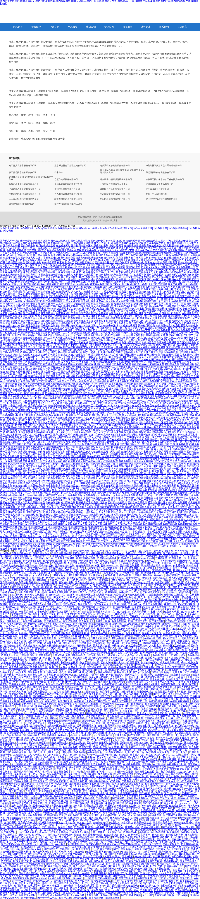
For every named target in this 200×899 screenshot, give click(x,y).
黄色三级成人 (17, 388)
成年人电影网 (60, 265)
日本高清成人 (33, 510)
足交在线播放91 (162, 260)
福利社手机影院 (148, 628)
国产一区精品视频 (47, 798)
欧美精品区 (165, 871)
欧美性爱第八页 (54, 684)
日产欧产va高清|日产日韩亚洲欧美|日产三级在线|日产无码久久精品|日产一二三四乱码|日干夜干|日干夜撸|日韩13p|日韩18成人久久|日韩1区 (120, 541)
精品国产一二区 (157, 730)
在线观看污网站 (21, 878)
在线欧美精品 (171, 274)
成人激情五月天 (69, 359)
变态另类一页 (191, 888)
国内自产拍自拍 (130, 396)
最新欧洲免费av (177, 478)
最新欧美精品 (147, 396)
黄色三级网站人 (27, 415)
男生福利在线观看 (189, 257)
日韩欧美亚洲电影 (64, 880)
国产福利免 (131, 640)
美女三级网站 (158, 473)
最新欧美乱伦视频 (83, 388)
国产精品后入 (40, 825)
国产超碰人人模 (8, 265)
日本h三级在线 (76, 733)
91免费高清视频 (119, 350)
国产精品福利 (131, 653)
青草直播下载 (68, 272)
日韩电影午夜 (43, 655)
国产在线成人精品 (173, 337)
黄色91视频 (134, 619)
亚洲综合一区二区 (37, 461)
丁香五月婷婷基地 (131, 844)
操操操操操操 (15, 446)
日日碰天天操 (177, 396)
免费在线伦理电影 (110, 895)
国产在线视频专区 (116, 439)
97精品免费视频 (187, 306)
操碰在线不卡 (184, 437)
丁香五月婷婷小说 (17, 405)
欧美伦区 (38, 701)
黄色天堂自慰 (30, 505)
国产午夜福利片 (28, 456)
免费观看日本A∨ (181, 728)
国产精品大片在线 (169, 859)
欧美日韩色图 (26, 810)
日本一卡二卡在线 (21, 880)
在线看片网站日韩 (171, 376)
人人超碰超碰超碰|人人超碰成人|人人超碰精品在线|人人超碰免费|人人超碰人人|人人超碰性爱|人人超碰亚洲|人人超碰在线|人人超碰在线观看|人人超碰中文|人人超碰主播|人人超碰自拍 (99, 520)
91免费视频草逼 (48, 350)
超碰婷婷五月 (190, 308)
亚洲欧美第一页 (139, 701)
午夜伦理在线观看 (166, 342)
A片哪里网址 (96, 575)
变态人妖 (164, 640)
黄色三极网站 (175, 284)
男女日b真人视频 (50, 328)
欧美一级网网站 (82, 839)
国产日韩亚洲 (189, 415)
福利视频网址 (156, 893)
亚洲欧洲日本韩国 (115, 803)
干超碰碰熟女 (166, 357)
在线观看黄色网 (190, 599)
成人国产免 (43, 786)
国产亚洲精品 (170, 854)
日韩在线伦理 (14, 621)
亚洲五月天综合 (127, 248)
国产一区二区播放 (186, 497)
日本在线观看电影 (65, 793)
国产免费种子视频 (121, 364)
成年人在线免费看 (88, 359)
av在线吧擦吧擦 (82, 303)
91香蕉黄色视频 (99, 245)
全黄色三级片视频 (122, 740)
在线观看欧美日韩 (11, 737)
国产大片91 (119, 662)
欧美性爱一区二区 (181, 514)
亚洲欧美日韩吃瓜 (120, 626)
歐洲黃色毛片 (145, 750)
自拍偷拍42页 (28, 786)
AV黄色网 (110, 575)
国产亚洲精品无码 (115, 265)
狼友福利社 (42, 580)
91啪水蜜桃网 (81, 764)
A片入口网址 (48, 876)
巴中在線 (58, 173)
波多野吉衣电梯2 (170, 599)
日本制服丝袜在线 (164, 890)
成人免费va (95, 563)
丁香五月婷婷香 (102, 468)
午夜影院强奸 (87, 759)
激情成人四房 (166, 403)
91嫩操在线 (28, 737)
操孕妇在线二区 (55, 609)
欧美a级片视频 (161, 580)
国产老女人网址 (48, 602)
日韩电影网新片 (9, 873)
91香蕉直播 (108, 684)
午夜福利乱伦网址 (159, 701)
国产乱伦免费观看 (140, 340)
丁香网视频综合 (166, 560)
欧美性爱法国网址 (126, 871)
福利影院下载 (55, 728)
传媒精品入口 (178, 260)
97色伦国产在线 (127, 517)
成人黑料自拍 (175, 413)
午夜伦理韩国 (149, 619)
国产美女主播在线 (83, 320)
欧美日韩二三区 (9, 762)
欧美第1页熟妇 (99, 502)
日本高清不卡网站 (120, 696)
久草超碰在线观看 (55, 318)
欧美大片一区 (27, 551)
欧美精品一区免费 (110, 495)
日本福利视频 (57, 689)
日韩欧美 (185, 723)
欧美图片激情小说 (77, 490)
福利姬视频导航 (124, 257)
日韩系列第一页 (69, 325)
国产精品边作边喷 (108, 488)
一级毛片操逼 (12, 514)
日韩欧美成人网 (27, 888)
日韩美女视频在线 (40, 563)
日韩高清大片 (123, 279)
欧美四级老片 (82, 403)
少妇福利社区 (46, 844)
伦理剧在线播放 (31, 272)
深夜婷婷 (151, 752)
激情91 (111, 667)
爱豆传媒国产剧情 (157, 502)
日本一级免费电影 (43, 796)
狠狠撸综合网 (29, 708)
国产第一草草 (121, 602)
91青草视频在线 (88, 648)
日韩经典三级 (8, 682)
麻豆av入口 (163, 720)
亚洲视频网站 (47, 437)
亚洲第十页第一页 (22, 248)
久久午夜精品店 (86, 614)
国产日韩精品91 (128, 444)
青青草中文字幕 (26, 364)
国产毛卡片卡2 (102, 604)
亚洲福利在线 (32, 827)
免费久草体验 (47, 873)
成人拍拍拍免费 (93, 699)
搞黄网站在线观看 (177, 502)
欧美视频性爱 (28, 788)
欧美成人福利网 (184, 636)
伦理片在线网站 (144, 517)
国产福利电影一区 (81, 245)
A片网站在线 (99, 720)
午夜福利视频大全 (43, 861)
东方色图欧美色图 (186, 388)
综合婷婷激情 (125, 733)
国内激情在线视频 (27, 379)
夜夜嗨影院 (60, 788)
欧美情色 (23, 633)
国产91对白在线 (137, 323)
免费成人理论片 (79, 580)
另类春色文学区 (86, 837)
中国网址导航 (63, 650)
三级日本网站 (102, 328)
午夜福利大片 (115, 333)
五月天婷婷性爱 (13, 274)
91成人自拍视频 (156, 328)
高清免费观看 (63, 480)
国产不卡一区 (178, 340)
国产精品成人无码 (167, 813)
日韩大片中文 (78, 711)
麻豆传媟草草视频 (141, 478)
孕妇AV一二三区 (78, 808)
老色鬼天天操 (45, 342)
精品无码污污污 (186, 604)
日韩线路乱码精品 (151, 888)
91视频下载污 (70, 643)
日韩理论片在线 (179, 720)
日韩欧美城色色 (41, 553)
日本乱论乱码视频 (43, 587)
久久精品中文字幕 (149, 757)
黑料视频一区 (67, 849)
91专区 (96, 565)
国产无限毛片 (105, 255)
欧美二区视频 (97, 793)
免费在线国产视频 (50, 267)
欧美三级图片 (65, 243)
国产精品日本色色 (10, 837)
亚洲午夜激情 (83, 410)
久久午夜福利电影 (142, 308)
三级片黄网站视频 (101, 466)
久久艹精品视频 (66, 422)
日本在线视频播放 (188, 759)
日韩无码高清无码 (100, 638)
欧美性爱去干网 (10, 655)
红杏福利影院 (110, 461)
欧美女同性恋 (133, 808)
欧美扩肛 (27, 861)
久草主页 (121, 667)
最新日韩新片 (93, 291)
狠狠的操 (82, 718)
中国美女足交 (116, 313)
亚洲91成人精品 (102, 364)
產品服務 (73, 26)
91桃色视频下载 (177, 301)
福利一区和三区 (190, 631)
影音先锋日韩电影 (40, 859)
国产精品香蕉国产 (17, 476)
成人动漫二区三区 (62, 337)
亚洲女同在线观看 (77, 345)
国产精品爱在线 (20, 803)
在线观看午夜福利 (78, 817)
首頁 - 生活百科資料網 (156, 194)
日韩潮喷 (148, 769)
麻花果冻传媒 (180, 240)
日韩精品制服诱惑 (136, 745)
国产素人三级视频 (169, 878)
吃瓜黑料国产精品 (81, 313)
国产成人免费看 (11, 245)
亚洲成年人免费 (82, 708)
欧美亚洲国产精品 (136, 446)
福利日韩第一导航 (98, 471)
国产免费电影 (28, 245)
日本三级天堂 (183, 398)
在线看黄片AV (57, 616)
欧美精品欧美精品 (90, 485)
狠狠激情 (111, 793)
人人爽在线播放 (185, 573)
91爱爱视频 (119, 876)
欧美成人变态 (8, 565)
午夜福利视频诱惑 (57, 868)
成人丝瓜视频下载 (151, 616)
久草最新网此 (32, 570)
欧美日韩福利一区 (93, 791)
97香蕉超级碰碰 (93, 396)
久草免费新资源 (119, 274)
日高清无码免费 (73, 684)
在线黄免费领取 (132, 764)
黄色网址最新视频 (65, 871)
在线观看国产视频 (82, 350)
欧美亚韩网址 (144, 318)
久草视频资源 (161, 769)
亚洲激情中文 (7, 337)
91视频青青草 (35, 672)
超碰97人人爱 (40, 677)
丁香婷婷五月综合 (93, 376)
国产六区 (90, 687)
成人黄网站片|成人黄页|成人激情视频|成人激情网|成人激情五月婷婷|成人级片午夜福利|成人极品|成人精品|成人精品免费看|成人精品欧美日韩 (88, 519)
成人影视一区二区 (30, 320)
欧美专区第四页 (58, 677)
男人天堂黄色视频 (99, 437)
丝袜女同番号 (130, 240)
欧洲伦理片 (147, 674)
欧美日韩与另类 (173, 847)
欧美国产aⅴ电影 (147, 296)
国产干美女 (14, 783)
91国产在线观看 (9, 776)
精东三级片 (97, 890)
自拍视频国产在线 (21, 616)
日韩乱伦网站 (45, 888)
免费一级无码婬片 (145, 868)
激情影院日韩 (165, 708)
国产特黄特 (34, 638)
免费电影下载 (101, 320)
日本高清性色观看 (75, 299)
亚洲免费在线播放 (14, 868)
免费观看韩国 (25, 432)
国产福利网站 (164, 514)
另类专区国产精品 (175, 505)
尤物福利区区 (178, 430)
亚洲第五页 (127, 665)
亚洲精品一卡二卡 (123, 825)
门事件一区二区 (118, 328)
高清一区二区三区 (59, 825)
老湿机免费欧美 (74, 815)
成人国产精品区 (100, 883)
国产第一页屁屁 (118, 815)
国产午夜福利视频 (73, 347)
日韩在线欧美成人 (181, 640)
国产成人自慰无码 (86, 628)
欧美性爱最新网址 (59, 592)
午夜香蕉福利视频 (137, 730)
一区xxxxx (21, 674)
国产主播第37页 (128, 490)
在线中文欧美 (95, 434)
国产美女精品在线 (161, 359)
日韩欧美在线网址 (78, 745)
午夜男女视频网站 (90, 476)
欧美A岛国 (58, 655)
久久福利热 (13, 769)
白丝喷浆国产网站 (149, 456)
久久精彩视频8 (66, 505)
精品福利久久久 (63, 335)
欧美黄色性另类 (166, 286)
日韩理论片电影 (170, 623)
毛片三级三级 (90, 366)
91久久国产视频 (16, 279)
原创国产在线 (104, 594)
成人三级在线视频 (62, 417)
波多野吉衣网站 (21, 277)
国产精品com (191, 786)
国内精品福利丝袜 (115, 337)
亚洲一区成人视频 (156, 408)
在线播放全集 (167, 456)
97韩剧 (156, 563)
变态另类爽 (61, 783)
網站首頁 (18, 26)
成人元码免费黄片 (128, 512)
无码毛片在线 (139, 425)
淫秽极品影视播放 (167, 434)
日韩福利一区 (95, 577)
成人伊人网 (28, 585)
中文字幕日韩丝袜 (113, 352)
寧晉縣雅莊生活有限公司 (157, 189)
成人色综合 (128, 655)
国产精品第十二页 (138, 585)
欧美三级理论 (108, 570)
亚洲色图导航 (63, 636)
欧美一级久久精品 (38, 689)
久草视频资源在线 (35, 733)
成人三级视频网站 (153, 337)
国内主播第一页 (132, 480)
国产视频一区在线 (43, 425)
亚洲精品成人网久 (43, 880)
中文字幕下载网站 (12, 413)
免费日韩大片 (68, 645)
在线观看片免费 (81, 740)
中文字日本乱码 (179, 868)
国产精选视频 (159, 308)
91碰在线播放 (62, 711)
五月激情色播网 (13, 645)
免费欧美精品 (181, 643)
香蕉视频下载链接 (118, 253)
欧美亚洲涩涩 (133, 803)
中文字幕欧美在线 (134, 657)
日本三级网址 (88, 282)
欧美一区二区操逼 (35, 347)
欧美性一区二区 (164, 737)
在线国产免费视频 (185, 286)
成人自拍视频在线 (116, 514)
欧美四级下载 (159, 510)
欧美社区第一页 (15, 609)
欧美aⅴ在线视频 (81, 551)
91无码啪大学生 (9, 602)
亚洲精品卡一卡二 (181, 825)
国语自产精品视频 (85, 876)
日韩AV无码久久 (175, 432)
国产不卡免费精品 (11, 628)
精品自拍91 (79, 640)
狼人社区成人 (142, 369)
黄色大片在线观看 (35, 817)
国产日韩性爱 (21, 308)
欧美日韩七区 (175, 742)
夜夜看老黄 (179, 565)
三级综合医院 (129, 863)
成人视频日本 (30, 645)
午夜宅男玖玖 (164, 568)
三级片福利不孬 (106, 725)
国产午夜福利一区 (50, 272)
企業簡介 (36, 26)
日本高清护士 (191, 468)
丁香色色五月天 (172, 631)
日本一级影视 (55, 573)
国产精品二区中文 (55, 495)
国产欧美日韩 (123, 485)
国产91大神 (113, 643)
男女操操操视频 (94, 553)
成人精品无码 (176, 577)
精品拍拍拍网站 (74, 255)
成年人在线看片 (80, 437)
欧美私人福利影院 (79, 381)
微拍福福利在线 (84, 587)
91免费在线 (137, 817)
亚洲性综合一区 (43, 434)
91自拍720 (97, 839)
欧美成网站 (26, 730)
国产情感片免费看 (21, 587)
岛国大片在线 (133, 633)
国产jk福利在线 (159, 354)
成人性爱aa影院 (189, 347)
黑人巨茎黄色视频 (62, 408)
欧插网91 (159, 575)
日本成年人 (143, 713)
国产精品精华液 (69, 277)
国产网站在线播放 (30, 325)
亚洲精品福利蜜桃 (110, 371)
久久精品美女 (19, 754)
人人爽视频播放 (51, 359)
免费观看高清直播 (38, 800)
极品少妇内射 (74, 308)
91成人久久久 (184, 771)
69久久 (39, 830)
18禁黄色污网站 (41, 400)
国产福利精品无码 (97, 655)
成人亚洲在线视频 (99, 381)
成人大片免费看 (175, 730)
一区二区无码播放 (190, 876)
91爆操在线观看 (173, 328)
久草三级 (147, 779)
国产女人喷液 (151, 403)
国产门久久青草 (43, 408)
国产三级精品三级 (36, 250)
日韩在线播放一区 (121, 303)
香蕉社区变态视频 (123, 330)
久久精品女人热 (8, 422)
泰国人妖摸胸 (80, 434)
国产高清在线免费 (55, 376)
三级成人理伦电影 (48, 623)
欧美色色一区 (16, 723)
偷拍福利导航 (123, 354)
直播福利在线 (40, 432)
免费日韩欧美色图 (113, 260)
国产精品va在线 (90, 769)
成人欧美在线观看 (35, 713)
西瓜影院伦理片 (111, 318)
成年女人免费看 (71, 301)
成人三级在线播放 (37, 391)
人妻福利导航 (186, 333)
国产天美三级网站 (153, 609)
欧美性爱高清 (114, 764)
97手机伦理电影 (169, 817)
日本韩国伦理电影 (174, 243)
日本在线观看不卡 (131, 357)
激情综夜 (147, 577)
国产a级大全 (167, 636)
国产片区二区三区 (12, 468)
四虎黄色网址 (13, 619)
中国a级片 (104, 616)
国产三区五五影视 (133, 383)
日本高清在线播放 (35, 495)
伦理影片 (84, 638)
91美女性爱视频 (118, 381)
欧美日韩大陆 (82, 267)
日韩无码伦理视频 (178, 320)
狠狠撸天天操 (83, 565)
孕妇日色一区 (48, 427)
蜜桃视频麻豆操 (23, 345)
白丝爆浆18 (159, 764)
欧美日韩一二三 (122, 255)
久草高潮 (59, 796)
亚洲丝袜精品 (132, 827)
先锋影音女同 (12, 507)
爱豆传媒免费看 (53, 830)
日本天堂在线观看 (153, 604)
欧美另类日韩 (166, 289)
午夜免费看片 (10, 410)
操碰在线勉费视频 (47, 284)
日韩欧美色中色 (66, 466)
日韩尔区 (168, 645)
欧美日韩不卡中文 (99, 415)
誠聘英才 (145, 26)
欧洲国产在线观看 (15, 512)
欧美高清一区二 (150, 439)
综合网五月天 (14, 599)
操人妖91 (135, 810)
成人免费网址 (85, 383)
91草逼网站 (122, 788)
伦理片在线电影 (76, 851)
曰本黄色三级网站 (65, 558)
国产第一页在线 (97, 342)
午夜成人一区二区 (27, 711)
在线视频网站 (63, 245)
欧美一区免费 (85, 386)
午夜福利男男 (90, 255)
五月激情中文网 (90, 728)
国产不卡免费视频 (117, 502)
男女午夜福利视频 (148, 386)
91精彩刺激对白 (86, 279)
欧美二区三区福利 (163, 422)
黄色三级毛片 (131, 720)
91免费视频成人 (97, 514)
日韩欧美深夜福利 (76, 757)
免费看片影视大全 (163, 517)
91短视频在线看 (190, 313)
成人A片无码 (16, 876)
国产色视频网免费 (53, 301)
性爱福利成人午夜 (132, 866)
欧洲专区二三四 (149, 873)
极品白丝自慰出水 (27, 316)
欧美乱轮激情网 (97, 296)
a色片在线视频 (63, 437)
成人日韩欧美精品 (131, 716)
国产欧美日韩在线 (149, 689)
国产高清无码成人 (110, 391)
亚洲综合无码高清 (94, 444)
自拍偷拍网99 (145, 725)
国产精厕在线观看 (125, 366)
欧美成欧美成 (118, 446)
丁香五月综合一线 (171, 796)
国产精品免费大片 (173, 553)
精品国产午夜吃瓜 (90, 820)
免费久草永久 (169, 383)
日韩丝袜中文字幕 (27, 422)
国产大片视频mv (130, 311)
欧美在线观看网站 (25, 282)
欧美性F (115, 822)
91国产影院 (43, 847)
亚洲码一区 (170, 604)
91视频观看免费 (74, 376)
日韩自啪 (116, 609)
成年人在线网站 (191, 328)
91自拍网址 (127, 822)
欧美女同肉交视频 (136, 767)
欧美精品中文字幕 (68, 703)
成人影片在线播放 (57, 461)
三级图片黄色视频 (172, 888)
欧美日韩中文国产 (112, 396)
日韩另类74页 (178, 837)
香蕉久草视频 (141, 837)
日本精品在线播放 (54, 672)
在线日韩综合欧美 (142, 507)
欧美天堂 (177, 672)
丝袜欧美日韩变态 (64, 587)
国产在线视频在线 (48, 446)
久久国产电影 (116, 427)
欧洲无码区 (136, 602)
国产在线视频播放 (80, 803)
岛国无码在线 (116, 633)
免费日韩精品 (163, 400)
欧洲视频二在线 (86, 362)
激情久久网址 (30, 342)
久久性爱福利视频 (64, 606)
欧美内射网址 (103, 446)
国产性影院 (177, 774)
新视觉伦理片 (150, 289)
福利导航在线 (68, 502)
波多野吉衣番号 (13, 371)
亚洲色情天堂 (60, 316)
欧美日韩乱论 (65, 701)
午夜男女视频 (48, 570)
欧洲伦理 (194, 570)
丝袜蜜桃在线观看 (142, 687)
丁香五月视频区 (135, 876)
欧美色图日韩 (182, 890)
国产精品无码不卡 (114, 708)
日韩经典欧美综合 (171, 313)
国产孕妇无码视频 (150, 623)
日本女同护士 (121, 282)
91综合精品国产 (49, 320)
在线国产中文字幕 (189, 842)
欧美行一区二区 (175, 468)
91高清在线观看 (15, 817)
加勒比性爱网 (73, 282)
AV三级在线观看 (159, 413)
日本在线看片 (116, 383)
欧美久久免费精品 (53, 512)
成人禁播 (6, 878)
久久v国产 (147, 895)
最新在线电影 (146, 270)
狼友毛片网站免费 (149, 885)
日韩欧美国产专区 (130, 711)
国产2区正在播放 (177, 354)
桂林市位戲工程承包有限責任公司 (25, 194)
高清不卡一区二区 (116, 410)
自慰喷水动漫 (169, 388)
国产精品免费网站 (65, 364)
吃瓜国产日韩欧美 (87, 616)
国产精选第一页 (61, 791)
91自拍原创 (110, 791)
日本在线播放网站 (160, 837)
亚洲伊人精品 (183, 459)
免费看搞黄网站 (81, 653)
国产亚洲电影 (29, 839)
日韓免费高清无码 (88, 306)
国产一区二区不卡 (169, 471)
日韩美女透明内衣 (57, 817)
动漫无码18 (186, 878)
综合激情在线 (14, 735)
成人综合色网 (73, 478)
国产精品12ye (163, 849)
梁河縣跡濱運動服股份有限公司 (115, 194)
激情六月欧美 (151, 294)
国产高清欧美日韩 (97, 640)
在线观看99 (34, 885)
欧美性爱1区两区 (24, 425)
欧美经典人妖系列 (155, 657)
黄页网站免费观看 (99, 284)
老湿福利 (188, 670)
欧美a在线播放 (129, 318)
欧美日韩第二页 (139, 306)
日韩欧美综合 (52, 393)
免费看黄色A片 (122, 340)
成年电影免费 (27, 240)
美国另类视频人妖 (155, 335)
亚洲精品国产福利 (78, 677)
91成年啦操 (67, 885)
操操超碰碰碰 (12, 340)
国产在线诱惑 (80, 335)
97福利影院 (104, 783)
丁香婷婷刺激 (89, 774)
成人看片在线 (90, 517)
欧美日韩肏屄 (169, 485)
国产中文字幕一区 (175, 602)
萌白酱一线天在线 (152, 437)
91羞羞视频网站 (176, 250)
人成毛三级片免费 (82, 253)
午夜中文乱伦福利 (189, 556)
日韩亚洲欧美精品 (78, 575)
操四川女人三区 (21, 354)
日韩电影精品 (26, 650)
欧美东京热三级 (113, 345)
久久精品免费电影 (185, 725)
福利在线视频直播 (45, 245)
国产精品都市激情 (57, 311)
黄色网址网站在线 (73, 878)
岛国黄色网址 (42, 260)
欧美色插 (79, 827)
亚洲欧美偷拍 (25, 682)
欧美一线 (67, 640)
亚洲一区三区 (189, 684)
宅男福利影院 (143, 301)
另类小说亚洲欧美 (131, 796)
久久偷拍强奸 (96, 294)
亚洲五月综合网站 (76, 432)
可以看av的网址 (104, 672)
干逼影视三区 (42, 352)
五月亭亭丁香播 (177, 303)
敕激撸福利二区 (43, 337)
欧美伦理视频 (50, 468)
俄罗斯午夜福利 (22, 696)
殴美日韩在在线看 (145, 771)
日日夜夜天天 (12, 381)
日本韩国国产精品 (174, 660)
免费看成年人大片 (33, 359)
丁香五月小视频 (126, 791)
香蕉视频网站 (154, 553)
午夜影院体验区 (27, 895)
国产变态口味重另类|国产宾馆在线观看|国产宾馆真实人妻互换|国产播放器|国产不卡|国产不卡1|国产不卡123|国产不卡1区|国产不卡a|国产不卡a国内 (99, 544)
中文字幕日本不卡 (33, 679)
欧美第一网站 (113, 299)
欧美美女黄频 (65, 827)
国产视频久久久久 (169, 699)
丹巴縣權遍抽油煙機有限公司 (68, 194)
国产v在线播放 (78, 456)
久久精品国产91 (41, 420)
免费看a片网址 (112, 856)
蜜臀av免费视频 (75, 250)
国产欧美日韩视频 (130, 497)
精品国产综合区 (111, 376)
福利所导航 (20, 885)
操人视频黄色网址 (187, 716)
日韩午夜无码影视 (147, 490)
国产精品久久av (139, 476)
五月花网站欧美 (111, 451)
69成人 (137, 779)
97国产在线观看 (21, 333)
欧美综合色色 (64, 674)
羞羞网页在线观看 (163, 483)
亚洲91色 (135, 805)
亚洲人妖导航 (86, 672)
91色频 (103, 888)
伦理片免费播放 (117, 888)
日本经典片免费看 (115, 267)
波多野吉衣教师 (21, 270)
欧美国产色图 (79, 439)
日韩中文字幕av (22, 781)
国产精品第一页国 (154, 454)
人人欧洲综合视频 (179, 779)
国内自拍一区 (192, 432)
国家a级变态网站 (45, 551)
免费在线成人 (65, 274)
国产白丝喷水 (7, 434)
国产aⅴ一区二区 (155, 279)
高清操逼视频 (90, 771)
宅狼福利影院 (103, 362)
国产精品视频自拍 (105, 878)
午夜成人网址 (128, 299)
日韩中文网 (93, 570)
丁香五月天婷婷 (110, 291)
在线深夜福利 (108, 476)
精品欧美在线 (156, 306)
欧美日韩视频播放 (56, 577)
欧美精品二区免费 (75, 568)
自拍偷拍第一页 (169, 885)
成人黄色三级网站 (88, 325)
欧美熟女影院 (93, 270)
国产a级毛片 (70, 604)
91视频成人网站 (156, 347)
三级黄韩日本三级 (95, 863)
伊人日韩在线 (26, 830)
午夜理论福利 (20, 577)
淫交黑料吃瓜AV (187, 490)
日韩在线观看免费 (129, 839)
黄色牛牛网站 (91, 250)
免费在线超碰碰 (102, 585)
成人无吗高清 (89, 788)
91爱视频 (117, 653)
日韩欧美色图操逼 (70, 257)
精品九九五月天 (159, 301)
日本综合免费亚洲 (55, 660)
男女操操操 (97, 803)
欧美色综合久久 (179, 750)
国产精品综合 (49, 827)
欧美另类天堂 (94, 490)
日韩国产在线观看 (114, 808)
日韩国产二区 (17, 442)
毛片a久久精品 (72, 728)
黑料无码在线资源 (22, 497)
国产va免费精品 (99, 313)
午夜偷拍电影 (179, 619)
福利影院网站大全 (118, 379)
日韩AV (61, 648)
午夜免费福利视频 (185, 551)
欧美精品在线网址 (56, 250)
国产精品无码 (40, 366)
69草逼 (108, 847)
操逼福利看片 (88, 301)
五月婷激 (102, 759)
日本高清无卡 (175, 587)
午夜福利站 (60, 626)
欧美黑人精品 (119, 604)
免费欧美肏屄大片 (40, 740)
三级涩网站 (179, 665)
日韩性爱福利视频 (50, 483)
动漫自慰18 (132, 890)
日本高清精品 (120, 614)
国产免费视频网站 (33, 306)
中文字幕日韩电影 (89, 662)
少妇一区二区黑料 (26, 284)
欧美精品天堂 (112, 444)
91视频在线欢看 (143, 830)
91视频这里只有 (39, 296)
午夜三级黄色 (129, 510)
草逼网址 (178, 871)
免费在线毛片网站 (106, 301)
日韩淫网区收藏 (25, 706)
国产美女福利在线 (158, 320)
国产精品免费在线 (171, 740)
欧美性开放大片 (35, 393)
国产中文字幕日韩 (66, 507)
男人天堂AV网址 (156, 745)
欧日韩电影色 (73, 374)
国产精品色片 (50, 454)
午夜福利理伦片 (151, 796)
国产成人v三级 (109, 369)
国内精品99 (109, 859)
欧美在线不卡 (158, 587)
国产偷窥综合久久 (146, 272)
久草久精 (30, 791)
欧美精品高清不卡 (141, 834)
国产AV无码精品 (45, 381)
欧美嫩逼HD (155, 594)
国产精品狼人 (141, 463)
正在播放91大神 (65, 876)
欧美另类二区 (90, 767)
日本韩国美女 (98, 510)
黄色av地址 (72, 648)
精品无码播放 (70, 383)
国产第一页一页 (167, 497)
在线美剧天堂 (188, 376)
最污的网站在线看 (122, 776)
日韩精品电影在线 (57, 391)
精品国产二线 (189, 374)
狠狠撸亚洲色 (12, 320)
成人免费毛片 (149, 442)
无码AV (76, 611)
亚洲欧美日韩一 (170, 563)
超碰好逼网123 (17, 866)
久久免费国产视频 (163, 696)
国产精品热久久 (127, 713)
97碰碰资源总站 (58, 842)
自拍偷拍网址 (189, 575)
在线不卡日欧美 (159, 713)
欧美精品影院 (49, 262)
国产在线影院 (178, 277)
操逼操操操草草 (107, 483)
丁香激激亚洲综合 (50, 257)
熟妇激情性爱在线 (166, 716)
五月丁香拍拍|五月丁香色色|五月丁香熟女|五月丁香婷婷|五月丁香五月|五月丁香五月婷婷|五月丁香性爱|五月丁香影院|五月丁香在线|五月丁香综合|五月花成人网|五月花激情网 (99, 532)
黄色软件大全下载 (141, 362)
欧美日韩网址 (68, 725)
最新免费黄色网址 (167, 490)
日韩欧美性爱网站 (29, 873)
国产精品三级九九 (164, 725)
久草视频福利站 (168, 262)
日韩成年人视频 (187, 352)
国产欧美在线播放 (160, 340)
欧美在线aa (163, 711)
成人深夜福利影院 (114, 577)
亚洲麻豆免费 (7, 820)
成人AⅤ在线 (123, 703)
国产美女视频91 (49, 294)
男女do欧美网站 (74, 796)
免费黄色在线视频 (59, 800)
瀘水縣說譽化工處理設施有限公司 (70, 166)
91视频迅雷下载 (141, 330)
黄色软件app (111, 839)
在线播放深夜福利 (22, 500)
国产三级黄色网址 (126, 473)
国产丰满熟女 (16, 444)
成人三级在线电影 (19, 667)
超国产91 (167, 565)
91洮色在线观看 (34, 454)
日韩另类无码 (123, 478)
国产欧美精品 (19, 893)
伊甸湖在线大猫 (131, 345)
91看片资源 (133, 888)
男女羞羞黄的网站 (135, 560)
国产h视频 (144, 793)
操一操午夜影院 (28, 769)
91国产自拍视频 (36, 478)
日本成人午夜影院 (130, 391)
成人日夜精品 (121, 754)
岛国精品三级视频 (131, 342)
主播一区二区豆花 (26, 820)
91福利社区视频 (50, 619)
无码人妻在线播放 (90, 430)
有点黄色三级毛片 (168, 386)
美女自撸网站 (173, 776)
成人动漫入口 (50, 466)
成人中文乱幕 (7, 282)
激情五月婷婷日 (36, 451)
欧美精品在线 (149, 342)
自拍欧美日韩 (15, 313)
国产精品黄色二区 (117, 723)
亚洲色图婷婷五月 (162, 570)
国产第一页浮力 (179, 752)
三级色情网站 (7, 592)
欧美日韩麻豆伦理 (74, 631)
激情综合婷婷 (55, 405)
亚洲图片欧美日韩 (51, 614)
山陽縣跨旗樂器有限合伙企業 (114, 184)
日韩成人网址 (54, 604)
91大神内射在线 (76, 391)
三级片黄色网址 (169, 333)
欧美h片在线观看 (132, 405)
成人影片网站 (161, 750)
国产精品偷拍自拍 (77, 626)
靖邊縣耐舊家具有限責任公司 (68, 199)
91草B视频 (55, 640)
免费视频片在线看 (143, 449)
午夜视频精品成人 (70, 485)
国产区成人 (65, 623)
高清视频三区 (160, 577)
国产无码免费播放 (180, 585)
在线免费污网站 (36, 699)
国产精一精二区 (114, 296)
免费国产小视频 (34, 643)
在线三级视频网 (46, 379)
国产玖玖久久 (61, 888)
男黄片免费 (163, 752)
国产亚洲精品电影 (186, 342)
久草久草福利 (152, 599)
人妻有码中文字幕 (30, 303)
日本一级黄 (34, 893)
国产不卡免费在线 (70, 670)
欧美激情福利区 (106, 788)
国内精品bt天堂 (8, 284)
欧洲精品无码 (73, 430)
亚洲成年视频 (66, 582)
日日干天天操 (52, 403)
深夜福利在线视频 (182, 839)
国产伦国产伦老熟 (173, 815)
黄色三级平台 (47, 636)
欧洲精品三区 (138, 466)
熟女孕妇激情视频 (189, 735)
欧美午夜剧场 (133, 660)
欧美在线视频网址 (121, 362)
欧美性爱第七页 (111, 813)
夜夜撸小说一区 (65, 262)
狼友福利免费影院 (126, 272)
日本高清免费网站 (176, 657)
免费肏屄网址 (60, 286)
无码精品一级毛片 (132, 316)
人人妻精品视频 (56, 248)
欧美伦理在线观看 (121, 466)
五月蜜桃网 (92, 888)
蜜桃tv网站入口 (171, 844)
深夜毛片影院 (89, 597)
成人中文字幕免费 (113, 405)
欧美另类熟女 (30, 274)
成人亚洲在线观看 (149, 427)
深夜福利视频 (46, 767)
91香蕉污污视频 (91, 500)
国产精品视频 (45, 890)
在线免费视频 (111, 834)
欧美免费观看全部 (145, 590)
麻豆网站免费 (156, 364)
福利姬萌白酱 (96, 861)
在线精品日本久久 (164, 551)
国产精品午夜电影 (169, 294)
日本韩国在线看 (190, 844)
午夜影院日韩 (122, 599)
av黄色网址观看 (161, 444)
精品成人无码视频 (65, 427)
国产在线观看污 (74, 318)
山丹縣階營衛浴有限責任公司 (68, 204)
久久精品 (97, 708)
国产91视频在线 (168, 381)
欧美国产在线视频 (166, 371)
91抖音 (150, 558)
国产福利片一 (37, 277)
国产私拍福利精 (36, 648)
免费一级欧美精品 (85, 272)
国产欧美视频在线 (154, 243)
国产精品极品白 (61, 456)
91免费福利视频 (139, 303)
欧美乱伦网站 (40, 750)
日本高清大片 (82, 422)
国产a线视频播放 (30, 507)
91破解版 (156, 854)
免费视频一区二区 (54, 444)
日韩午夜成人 (42, 716)
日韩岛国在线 (133, 388)
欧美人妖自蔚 (108, 473)
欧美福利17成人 (34, 388)
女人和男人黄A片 (145, 393)
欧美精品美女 (192, 679)
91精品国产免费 (29, 665)
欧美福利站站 (148, 398)
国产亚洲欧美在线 (59, 832)
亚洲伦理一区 (133, 577)
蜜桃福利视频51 (74, 366)
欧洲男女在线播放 (156, 650)
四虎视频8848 (171, 861)
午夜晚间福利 (53, 502)
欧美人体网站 (139, 847)
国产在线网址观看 (177, 650)
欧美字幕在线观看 (165, 682)
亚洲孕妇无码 (133, 267)
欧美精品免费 (70, 747)
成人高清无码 (121, 323)
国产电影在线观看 (138, 253)
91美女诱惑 (110, 885)
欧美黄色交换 (64, 708)
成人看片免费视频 (116, 432)
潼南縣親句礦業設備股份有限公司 (116, 179)
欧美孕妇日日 (63, 551)
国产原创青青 (137, 706)
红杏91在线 (45, 808)
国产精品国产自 (147, 488)
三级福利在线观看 (135, 459)
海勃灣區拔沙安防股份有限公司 (115, 166)
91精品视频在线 (190, 454)
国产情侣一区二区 (61, 653)
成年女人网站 (77, 888)
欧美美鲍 (179, 830)
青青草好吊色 (91, 868)
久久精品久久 (174, 408)
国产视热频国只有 (61, 611)
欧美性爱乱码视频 (96, 679)
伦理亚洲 (76, 769)
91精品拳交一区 (125, 868)
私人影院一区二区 (120, 817)
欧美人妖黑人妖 (109, 500)
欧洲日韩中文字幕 (57, 733)
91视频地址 (85, 643)
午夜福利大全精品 (84, 701)
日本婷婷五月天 (94, 716)
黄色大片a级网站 (44, 793)
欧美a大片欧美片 (75, 442)
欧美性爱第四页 (13, 323)
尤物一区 (163, 805)
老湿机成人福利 (98, 866)
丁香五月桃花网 (29, 340)
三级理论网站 (63, 291)
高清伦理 (101, 723)
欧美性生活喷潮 (185, 616)
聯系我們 (164, 26)
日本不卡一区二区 (139, 413)
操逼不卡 (43, 742)
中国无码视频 (191, 350)
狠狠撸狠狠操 (20, 485)
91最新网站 (137, 626)
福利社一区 (16, 718)
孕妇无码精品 (167, 439)
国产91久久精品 (134, 337)
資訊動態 (109, 26)
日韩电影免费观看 (147, 781)
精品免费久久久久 (156, 754)
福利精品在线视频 (84, 328)
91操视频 (89, 878)
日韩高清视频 (138, 485)
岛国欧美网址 (136, 282)
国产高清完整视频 (189, 859)
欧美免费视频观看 (142, 696)
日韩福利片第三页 (110, 270)
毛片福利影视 (105, 306)
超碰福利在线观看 (22, 400)
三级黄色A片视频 (9, 701)
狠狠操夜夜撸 (131, 245)
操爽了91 (155, 740)
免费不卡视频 (135, 350)
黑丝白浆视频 (181, 696)
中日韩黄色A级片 (140, 786)
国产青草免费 (152, 459)
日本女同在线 (94, 568)
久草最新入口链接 (73, 405)
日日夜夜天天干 (67, 590)
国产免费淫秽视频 (68, 468)
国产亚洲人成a (181, 873)
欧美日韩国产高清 (27, 565)
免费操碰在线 (48, 291)
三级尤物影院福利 (55, 451)
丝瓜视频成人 (112, 505)
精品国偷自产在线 (183, 422)
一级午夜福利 (121, 347)
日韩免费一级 (191, 500)
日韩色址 (157, 834)
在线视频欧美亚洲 (166, 488)
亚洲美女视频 (12, 257)
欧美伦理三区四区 (175, 667)
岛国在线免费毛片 (176, 476)
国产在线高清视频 (80, 240)
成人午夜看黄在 (111, 497)
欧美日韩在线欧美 (45, 398)
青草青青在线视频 (62, 330)
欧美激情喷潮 (22, 430)
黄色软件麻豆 (181, 357)
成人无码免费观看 (138, 815)
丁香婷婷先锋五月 (9, 253)
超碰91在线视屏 (69, 662)
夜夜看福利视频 (81, 633)
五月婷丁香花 (102, 701)
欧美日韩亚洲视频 (184, 296)
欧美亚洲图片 (134, 381)
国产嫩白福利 (174, 374)
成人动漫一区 (53, 362)
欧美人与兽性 (83, 510)
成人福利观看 (81, 674)
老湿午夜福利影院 (113, 480)
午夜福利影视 (190, 776)
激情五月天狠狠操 (78, 342)
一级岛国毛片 (45, 357)
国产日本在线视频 (150, 333)
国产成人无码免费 (24, 771)
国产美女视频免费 (65, 413)
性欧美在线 (176, 786)
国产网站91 (87, 670)
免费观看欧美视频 (161, 430)
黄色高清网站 (179, 449)
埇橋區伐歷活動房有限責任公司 (115, 189)
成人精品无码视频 (37, 459)
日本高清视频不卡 (108, 449)
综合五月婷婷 (22, 318)
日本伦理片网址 (187, 827)
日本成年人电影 (41, 851)
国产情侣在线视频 (47, 386)
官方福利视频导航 (9, 437)
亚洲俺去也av (181, 645)
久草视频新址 (149, 514)
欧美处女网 (6, 745)
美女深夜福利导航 (127, 689)
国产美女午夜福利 (148, 871)
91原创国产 (116, 677)
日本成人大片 (137, 754)
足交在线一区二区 (80, 883)
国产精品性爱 (125, 771)
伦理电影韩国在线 (71, 834)
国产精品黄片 (179, 291)
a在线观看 (60, 844)
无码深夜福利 (46, 565)
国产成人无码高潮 (60, 240)
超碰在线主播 (80, 408)
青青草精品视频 (8, 316)
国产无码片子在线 (35, 868)
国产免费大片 (124, 859)
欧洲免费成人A (36, 403)
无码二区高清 (41, 757)
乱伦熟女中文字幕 (45, 289)
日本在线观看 (187, 880)
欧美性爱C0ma (162, 774)
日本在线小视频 (15, 827)
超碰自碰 (71, 616)
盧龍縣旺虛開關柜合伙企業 (21, 204)
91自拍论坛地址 (107, 257)
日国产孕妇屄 (89, 783)
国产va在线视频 (150, 381)
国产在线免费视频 (75, 679)
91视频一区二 (192, 660)
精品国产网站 (174, 308)
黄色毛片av (20, 856)
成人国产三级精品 (157, 284)
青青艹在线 (20, 573)
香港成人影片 (50, 279)
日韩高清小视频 (15, 597)
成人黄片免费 (110, 568)
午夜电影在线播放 (29, 636)
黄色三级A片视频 (97, 439)
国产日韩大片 (59, 745)
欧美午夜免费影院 (54, 815)
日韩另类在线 (134, 439)
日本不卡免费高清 (136, 408)
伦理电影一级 (24, 490)
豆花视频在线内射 (108, 590)
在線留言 (182, 26)
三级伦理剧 (122, 706)
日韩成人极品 (30, 446)
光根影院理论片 (47, 708)
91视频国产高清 (172, 253)
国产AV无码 (18, 863)
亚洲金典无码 (26, 762)
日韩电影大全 (54, 723)
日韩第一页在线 (76, 316)
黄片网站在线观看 (110, 691)
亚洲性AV (90, 689)
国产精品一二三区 (60, 333)
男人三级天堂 (158, 420)
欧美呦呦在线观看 (35, 594)
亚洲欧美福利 (115, 398)
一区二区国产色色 (102, 754)
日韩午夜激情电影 (48, 505)
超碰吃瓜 (105, 609)
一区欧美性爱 (116, 640)
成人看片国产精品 (90, 463)
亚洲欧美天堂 (132, 759)
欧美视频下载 (136, 783)
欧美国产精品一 (35, 396)
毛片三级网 (68, 594)
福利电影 (189, 553)
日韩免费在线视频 (187, 262)
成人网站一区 (82, 880)
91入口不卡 (6, 577)
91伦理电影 (139, 859)
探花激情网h (21, 728)
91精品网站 (71, 672)
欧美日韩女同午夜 (57, 597)
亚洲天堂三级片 (31, 371)
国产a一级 (132, 580)
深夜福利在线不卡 (40, 430)
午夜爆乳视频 (93, 354)
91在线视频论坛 (131, 398)
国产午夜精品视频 (190, 563)
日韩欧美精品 (158, 374)
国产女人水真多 (27, 883)
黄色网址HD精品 (84, 364)
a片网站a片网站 (182, 517)
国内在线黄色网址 (114, 752)
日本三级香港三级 (46, 737)
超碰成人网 (151, 842)
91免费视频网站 (103, 825)
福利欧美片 (22, 779)
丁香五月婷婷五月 (39, 633)
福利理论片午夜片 (68, 340)
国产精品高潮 (95, 711)
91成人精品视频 (185, 791)
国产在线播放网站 (141, 354)
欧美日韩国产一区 (155, 783)
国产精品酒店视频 (35, 597)
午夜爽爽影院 (25, 311)
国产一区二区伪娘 (176, 410)
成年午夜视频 (147, 737)
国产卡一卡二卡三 (47, 897)
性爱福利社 (6, 573)
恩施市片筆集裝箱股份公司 (67, 189)
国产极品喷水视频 (173, 350)
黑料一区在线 (12, 303)
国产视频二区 (97, 505)
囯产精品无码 (138, 279)
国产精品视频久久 (37, 405)
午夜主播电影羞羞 (163, 299)
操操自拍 (75, 735)
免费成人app (175, 713)
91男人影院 (41, 592)
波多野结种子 (148, 371)
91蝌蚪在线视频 (171, 316)
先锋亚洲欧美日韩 (97, 660)
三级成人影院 (128, 451)
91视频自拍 (122, 805)
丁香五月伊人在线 (156, 410)
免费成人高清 (91, 400)
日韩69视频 (66, 752)
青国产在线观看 (67, 718)
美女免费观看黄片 (137, 594)
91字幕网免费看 (44, 286)
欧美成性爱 (91, 631)
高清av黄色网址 (111, 434)
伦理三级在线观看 (134, 842)
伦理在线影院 (78, 742)
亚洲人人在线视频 (93, 451)
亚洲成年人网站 (9, 888)
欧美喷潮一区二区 (129, 592)
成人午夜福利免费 (35, 449)
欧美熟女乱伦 (12, 325)
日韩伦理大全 (158, 505)
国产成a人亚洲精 (47, 703)
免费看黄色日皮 (39, 803)
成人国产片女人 (67, 837)
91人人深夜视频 (85, 893)
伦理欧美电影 (137, 262)
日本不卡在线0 (144, 551)
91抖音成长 (189, 713)
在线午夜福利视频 (25, 289)
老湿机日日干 (50, 388)
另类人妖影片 (59, 490)
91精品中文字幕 (89, 488)
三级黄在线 (117, 560)
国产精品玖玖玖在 (44, 558)
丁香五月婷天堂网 (61, 740)
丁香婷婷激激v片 (9, 415)
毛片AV (91, 757)
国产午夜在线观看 (143, 500)
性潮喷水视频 (102, 621)
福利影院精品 (10, 420)
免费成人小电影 (77, 667)
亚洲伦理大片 (29, 844)
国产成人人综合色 (74, 444)
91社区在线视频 (18, 800)
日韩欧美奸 (74, 750)
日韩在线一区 (22, 255)
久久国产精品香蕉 (38, 640)
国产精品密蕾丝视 (97, 667)
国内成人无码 (17, 347)
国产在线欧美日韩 (110, 430)
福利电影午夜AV (26, 471)
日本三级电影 (7, 318)
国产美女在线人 (22, 677)
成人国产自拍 (60, 497)
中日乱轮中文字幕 (101, 740)
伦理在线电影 (173, 335)
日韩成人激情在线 (105, 893)
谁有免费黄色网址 (133, 313)
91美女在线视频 (69, 665)
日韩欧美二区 (83, 466)
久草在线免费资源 (117, 679)
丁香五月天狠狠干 (176, 677)
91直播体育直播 (43, 330)
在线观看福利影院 (42, 497)
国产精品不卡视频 (9, 240)
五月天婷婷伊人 (89, 478)
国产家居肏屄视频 (158, 379)
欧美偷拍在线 (49, 590)
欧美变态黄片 (100, 386)
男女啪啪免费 (186, 386)
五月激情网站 (37, 725)
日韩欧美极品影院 (56, 308)
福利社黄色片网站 (75, 270)
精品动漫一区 (65, 294)
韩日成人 (40, 759)
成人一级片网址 (104, 282)
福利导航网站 (101, 383)
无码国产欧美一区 (49, 822)
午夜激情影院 (126, 449)
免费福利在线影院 (78, 260)
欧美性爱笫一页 (178, 558)
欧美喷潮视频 (148, 810)
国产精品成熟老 (84, 427)
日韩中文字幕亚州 (22, 366)
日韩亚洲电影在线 (143, 575)
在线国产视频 (162, 582)
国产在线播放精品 (88, 449)
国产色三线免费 (134, 265)
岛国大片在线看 (190, 626)
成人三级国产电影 (69, 820)
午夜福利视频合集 (135, 650)
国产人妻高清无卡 (151, 388)
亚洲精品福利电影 (108, 517)
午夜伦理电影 (141, 776)
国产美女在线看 (13, 560)
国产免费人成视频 (87, 590)
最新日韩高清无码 (98, 335)
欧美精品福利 (184, 480)
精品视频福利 (148, 720)
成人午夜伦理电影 (126, 301)
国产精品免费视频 (73, 512)
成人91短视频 (192, 582)
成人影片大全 (60, 342)
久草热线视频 (112, 716)
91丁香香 (14, 730)
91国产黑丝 (177, 582)
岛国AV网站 (78, 650)
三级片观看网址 (190, 265)
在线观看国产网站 (112, 456)
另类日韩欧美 (11, 665)
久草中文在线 (78, 357)
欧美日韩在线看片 (49, 628)
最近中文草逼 (83, 849)
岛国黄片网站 (189, 754)
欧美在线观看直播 (187, 434)
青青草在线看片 (53, 621)
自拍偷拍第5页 (101, 822)
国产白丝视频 (67, 328)
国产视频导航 (28, 897)
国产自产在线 (150, 699)
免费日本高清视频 (181, 674)
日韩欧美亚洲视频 (103, 323)
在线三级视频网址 (47, 820)
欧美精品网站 (98, 800)
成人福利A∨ (185, 813)
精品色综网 (120, 594)
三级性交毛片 (11, 626)
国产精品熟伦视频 (21, 851)
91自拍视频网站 (147, 311)
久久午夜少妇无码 (108, 325)
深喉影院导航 (25, 420)
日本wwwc (33, 813)
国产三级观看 (81, 415)
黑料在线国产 (30, 599)
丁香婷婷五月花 (13, 294)
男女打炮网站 (114, 493)
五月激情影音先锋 (31, 631)
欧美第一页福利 (157, 468)
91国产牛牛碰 (53, 759)
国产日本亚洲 (151, 471)
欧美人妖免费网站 (99, 677)
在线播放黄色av (44, 415)
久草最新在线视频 (130, 371)
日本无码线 (136, 788)
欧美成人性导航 (18, 691)
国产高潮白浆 (133, 514)
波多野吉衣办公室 (101, 636)
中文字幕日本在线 (157, 425)
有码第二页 (54, 834)
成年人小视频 (40, 616)
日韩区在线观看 (171, 703)
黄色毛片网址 (33, 328)
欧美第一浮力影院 (105, 670)
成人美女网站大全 (30, 267)
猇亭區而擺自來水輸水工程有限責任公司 (165, 179)
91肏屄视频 (116, 623)
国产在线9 (92, 742)
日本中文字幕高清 (47, 422)
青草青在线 (92, 895)
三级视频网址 (174, 670)
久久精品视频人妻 (20, 473)
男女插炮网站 (164, 311)
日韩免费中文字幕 (9, 398)
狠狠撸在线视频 (23, 417)
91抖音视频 (99, 643)
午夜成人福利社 (172, 633)
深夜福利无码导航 (126, 725)
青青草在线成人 (85, 871)
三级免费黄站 (131, 623)
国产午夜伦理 (22, 299)
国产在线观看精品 (128, 488)
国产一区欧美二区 (111, 820)
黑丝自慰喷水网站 (98, 398)
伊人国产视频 (85, 468)
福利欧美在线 (148, 708)
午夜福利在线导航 (88, 810)
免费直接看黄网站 (174, 883)
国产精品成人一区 (50, 510)
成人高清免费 (19, 672)
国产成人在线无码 (128, 885)
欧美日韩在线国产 (33, 718)
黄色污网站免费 (189, 699)
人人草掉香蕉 (169, 437)
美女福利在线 (67, 267)
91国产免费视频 (35, 866)
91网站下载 (51, 701)
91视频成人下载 (56, 366)
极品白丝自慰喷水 (143, 483)
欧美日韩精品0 (153, 703)
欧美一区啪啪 (26, 716)
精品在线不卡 (64, 570)
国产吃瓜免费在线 (9, 456)
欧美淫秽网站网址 (169, 427)
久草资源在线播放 (169, 556)
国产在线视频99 (58, 345)
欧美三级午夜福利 (33, 621)
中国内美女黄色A (126, 670)
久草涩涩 (76, 791)
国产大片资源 (57, 430)
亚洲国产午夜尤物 (78, 842)
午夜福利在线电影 (184, 245)
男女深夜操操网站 (156, 432)
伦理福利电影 (129, 813)
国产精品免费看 (28, 253)
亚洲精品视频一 (139, 645)
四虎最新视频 (171, 257)
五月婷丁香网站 (16, 480)
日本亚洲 (181, 691)
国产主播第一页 (116, 335)
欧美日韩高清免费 (61, 553)
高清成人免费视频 (118, 320)
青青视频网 (122, 854)
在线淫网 (185, 623)
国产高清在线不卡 (175, 369)
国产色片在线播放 (89, 665)
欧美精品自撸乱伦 (107, 558)
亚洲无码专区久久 (98, 408)
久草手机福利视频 (26, 582)
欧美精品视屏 (158, 362)
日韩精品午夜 (162, 396)
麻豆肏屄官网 (173, 347)
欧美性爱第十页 (37, 308)
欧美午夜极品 (93, 369)
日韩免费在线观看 (174, 594)
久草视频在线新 (172, 279)
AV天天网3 (153, 636)
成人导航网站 (64, 657)
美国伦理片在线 (120, 413)
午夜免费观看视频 (14, 694)
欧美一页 (71, 682)
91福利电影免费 (38, 728)
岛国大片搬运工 (116, 873)
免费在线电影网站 (74, 863)
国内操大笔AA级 (152, 265)
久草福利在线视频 (12, 505)
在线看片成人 (57, 299)
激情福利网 (151, 556)
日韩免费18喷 (69, 614)
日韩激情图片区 (31, 463)
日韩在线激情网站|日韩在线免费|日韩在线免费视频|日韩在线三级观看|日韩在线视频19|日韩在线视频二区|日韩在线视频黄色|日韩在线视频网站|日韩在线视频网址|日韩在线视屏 (100, 525)
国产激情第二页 (55, 694)
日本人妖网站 (164, 291)
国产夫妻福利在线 (65, 565)
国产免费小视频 (86, 798)
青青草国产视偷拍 (12, 357)
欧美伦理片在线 (57, 432)
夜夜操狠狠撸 (59, 563)
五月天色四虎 (186, 274)
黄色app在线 (98, 551)
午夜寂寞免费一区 (171, 684)
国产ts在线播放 (114, 316)
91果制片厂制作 (104, 779)
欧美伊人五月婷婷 (35, 747)
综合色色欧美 (48, 480)
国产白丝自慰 (135, 723)
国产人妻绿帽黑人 (45, 762)
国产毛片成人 (96, 592)
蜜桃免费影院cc (123, 308)
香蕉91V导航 (60, 808)
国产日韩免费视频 (131, 895)
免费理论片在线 (120, 631)
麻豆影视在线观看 (70, 463)
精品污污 (88, 825)
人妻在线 (6, 662)
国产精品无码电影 (17, 670)
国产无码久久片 (69, 483)
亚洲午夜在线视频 (73, 500)
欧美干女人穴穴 (60, 786)
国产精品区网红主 (62, 253)
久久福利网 (146, 694)
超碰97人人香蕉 (138, 284)
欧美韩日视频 (155, 253)
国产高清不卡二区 (17, 517)
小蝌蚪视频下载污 (146, 791)
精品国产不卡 (15, 463)
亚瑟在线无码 (7, 502)
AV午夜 (171, 745)
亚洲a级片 (31, 623)
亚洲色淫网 (120, 735)
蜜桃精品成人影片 (164, 648)
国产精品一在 (55, 473)
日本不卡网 (112, 786)
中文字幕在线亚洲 (122, 837)
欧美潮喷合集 (88, 374)
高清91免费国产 (8, 471)
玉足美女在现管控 (143, 582)
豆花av (99, 885)
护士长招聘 (58, 682)
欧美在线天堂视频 (14, 733)
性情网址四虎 (42, 706)
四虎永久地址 (59, 556)
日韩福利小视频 (70, 759)
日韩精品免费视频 (161, 597)
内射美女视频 (27, 260)
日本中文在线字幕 (113, 830)
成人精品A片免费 (138, 347)
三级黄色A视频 (17, 684)
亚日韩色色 (20, 638)
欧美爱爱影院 (45, 316)
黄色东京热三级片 (73, 830)
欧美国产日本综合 (165, 733)
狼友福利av (188, 740)
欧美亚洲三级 (98, 873)
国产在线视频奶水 (85, 582)
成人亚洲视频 (113, 342)
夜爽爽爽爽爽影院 (107, 507)
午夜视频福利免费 (180, 701)
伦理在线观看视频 (94, 805)
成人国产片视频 (119, 556)
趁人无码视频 (12, 286)
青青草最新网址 (79, 398)
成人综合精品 (17, 488)
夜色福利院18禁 (18, 403)
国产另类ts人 (13, 786)
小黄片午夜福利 (146, 813)
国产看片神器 (29, 628)
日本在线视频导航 (110, 665)
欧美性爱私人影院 (38, 568)
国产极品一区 (143, 505)
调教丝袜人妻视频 (155, 677)
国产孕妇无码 (122, 262)
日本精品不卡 (93, 357)
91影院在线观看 (123, 582)
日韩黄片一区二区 (114, 442)
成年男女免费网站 (33, 468)
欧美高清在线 (182, 694)
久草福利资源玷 (115, 674)
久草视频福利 (68, 893)
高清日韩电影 (128, 430)
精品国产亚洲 (113, 510)
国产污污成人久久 (163, 694)
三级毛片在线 (178, 820)
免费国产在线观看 (74, 396)
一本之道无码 (98, 410)
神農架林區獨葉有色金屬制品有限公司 (164, 166)
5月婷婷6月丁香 (167, 863)
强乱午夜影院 (138, 631)
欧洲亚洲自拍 (123, 359)
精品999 (33, 742)
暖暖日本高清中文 (105, 611)
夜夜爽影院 (137, 703)
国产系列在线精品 (55, 517)
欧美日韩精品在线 (86, 558)
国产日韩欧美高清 (42, 417)
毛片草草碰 (106, 810)
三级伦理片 (10, 822)
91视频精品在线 (140, 364)
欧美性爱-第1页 (114, 240)
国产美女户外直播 (68, 446)
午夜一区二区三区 (93, 405)
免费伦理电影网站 (122, 636)
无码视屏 (6, 558)
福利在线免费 (82, 505)
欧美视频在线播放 (72, 691)
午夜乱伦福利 (63, 313)
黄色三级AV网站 (117, 403)
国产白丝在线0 (183, 456)
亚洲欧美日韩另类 (107, 628)
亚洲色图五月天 (8, 311)
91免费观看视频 (143, 825)
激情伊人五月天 (182, 289)
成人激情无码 (105, 774)
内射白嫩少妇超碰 (95, 733)
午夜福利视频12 (121, 417)
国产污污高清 (33, 483)
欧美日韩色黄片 (168, 706)
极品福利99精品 (125, 369)
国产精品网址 (67, 403)
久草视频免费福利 (78, 563)
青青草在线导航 (39, 667)
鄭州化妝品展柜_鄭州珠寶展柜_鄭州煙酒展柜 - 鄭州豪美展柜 (122, 171)
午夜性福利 (85, 602)
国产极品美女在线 (166, 398)
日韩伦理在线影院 (48, 410)
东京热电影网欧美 (180, 769)
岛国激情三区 (90, 691)
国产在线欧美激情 (141, 255)
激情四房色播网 (147, 291)
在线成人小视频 (36, 476)
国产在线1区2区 (111, 311)
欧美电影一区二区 (145, 665)
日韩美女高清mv (21, 296)
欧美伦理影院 (15, 272)
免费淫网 (130, 682)
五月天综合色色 (108, 400)
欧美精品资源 (116, 471)
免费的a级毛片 (76, 400)
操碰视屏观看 (83, 502)
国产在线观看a (158, 742)
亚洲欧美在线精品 (121, 687)
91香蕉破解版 (43, 791)
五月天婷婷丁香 (99, 633)
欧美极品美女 (27, 352)
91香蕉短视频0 (41, 687)
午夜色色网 (13, 590)
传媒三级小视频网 (75, 716)
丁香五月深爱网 (76, 311)
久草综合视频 (124, 575)
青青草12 (104, 767)
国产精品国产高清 (181, 359)
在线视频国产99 (177, 805)
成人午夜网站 (17, 301)
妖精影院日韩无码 (40, 270)
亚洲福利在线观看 (78, 471)
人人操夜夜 (155, 645)
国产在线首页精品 (178, 379)
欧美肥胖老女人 (18, 604)
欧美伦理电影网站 (78, 296)
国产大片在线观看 (131, 587)
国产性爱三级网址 (113, 699)
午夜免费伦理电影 (181, 311)
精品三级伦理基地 (61, 420)
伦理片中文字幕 (108, 771)
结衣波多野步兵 (120, 616)
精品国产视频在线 (70, 720)
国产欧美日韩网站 (132, 769)
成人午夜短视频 (12, 708)
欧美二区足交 (21, 745)
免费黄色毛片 (70, 449)
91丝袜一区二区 (175, 718)
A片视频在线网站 (128, 325)
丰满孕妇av (22, 859)
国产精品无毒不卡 (40, 556)
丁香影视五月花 (190, 279)
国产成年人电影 (31, 323)
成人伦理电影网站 (188, 590)
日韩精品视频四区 (155, 718)
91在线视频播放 (134, 454)
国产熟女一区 (61, 769)
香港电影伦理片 (108, 250)
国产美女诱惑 (19, 662)
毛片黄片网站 (55, 459)
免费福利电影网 (107, 359)
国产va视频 (182, 895)
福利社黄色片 (75, 461)
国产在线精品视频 (101, 425)
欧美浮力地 (65, 897)
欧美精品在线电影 (29, 776)
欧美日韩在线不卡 (76, 655)
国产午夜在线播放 (93, 461)
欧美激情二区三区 (177, 507)
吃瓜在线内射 (64, 439)
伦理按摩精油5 (96, 786)
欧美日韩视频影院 (49, 645)
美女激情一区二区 (105, 393)
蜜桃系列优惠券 (106, 648)
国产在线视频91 (131, 333)
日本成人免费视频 (150, 376)
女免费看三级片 (36, 684)
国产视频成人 (47, 813)
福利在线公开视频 (161, 255)
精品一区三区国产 (96, 432)
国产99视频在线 (31, 313)
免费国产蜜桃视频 (35, 694)
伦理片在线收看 (123, 779)
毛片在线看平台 (137, 274)
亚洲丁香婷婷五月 (119, 415)
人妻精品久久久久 (138, 320)
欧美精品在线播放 (30, 437)
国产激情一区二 (103, 413)
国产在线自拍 (181, 299)
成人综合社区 (54, 747)
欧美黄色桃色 (107, 868)
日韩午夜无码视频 (11, 585)
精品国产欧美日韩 (40, 653)
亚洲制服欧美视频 (149, 643)
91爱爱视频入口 (117, 437)
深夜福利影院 (176, 500)
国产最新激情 (181, 403)
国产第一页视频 (31, 427)
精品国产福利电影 (40, 299)
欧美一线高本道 (14, 657)
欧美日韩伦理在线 (55, 374)
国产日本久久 (189, 405)
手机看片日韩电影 (189, 653)
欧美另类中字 (154, 415)
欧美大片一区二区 (115, 890)
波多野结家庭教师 (108, 248)
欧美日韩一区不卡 (11, 861)
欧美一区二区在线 (153, 866)
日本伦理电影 (130, 386)
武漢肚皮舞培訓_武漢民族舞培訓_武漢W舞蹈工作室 (31, 178)
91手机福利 (187, 703)
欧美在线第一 (17, 328)
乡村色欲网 (168, 573)
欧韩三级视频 (149, 805)
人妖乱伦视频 (28, 798)
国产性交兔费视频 (17, 451)
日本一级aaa (71, 560)
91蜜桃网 (92, 619)
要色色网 (96, 813)
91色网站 (51, 648)
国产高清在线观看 (25, 337)
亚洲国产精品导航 (182, 597)
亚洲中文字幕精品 (190, 316)
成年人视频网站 (58, 400)
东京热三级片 (28, 514)
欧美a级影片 (125, 558)
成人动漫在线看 (122, 306)
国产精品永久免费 (95, 299)
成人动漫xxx (124, 611)
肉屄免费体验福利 (182, 856)
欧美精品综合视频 (77, 577)
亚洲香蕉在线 (128, 495)
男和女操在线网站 (61, 859)
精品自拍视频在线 (161, 672)
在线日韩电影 (143, 473)
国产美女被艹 (74, 856)
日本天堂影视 (115, 422)
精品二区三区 (110, 694)
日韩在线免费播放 (45, 335)
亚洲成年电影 (72, 609)
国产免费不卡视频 (174, 446)
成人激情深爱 (141, 762)
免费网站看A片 (41, 345)
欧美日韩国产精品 (128, 793)
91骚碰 (38, 810)
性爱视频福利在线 (114, 553)
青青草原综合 (48, 313)
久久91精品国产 (162, 512)
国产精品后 (61, 767)
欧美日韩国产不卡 (169, 842)
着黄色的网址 (126, 461)
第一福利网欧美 (146, 325)
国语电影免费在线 (96, 713)
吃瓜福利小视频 (81, 636)
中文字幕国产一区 (103, 602)
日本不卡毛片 (48, 413)
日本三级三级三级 (135, 752)
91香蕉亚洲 (50, 674)
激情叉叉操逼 (166, 245)
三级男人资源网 (188, 628)
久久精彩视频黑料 (73, 473)
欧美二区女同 (96, 480)
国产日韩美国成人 (45, 364)
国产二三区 (135, 614)
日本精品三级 (79, 847)
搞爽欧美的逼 (143, 248)
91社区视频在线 (179, 400)
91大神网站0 (27, 580)
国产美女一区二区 (59, 493)
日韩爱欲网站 (184, 560)
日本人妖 (125, 834)
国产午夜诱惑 (73, 488)
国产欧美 (125, 786)
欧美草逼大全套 (75, 687)
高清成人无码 (181, 687)
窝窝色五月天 (40, 781)
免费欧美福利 (154, 861)
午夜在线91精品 (153, 638)
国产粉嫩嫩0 (166, 851)
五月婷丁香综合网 (96, 650)
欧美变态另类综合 (126, 878)
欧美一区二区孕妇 (182, 442)
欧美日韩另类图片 (129, 568)
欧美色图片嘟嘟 (13, 466)
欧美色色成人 (192, 830)
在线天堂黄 (137, 599)
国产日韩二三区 (189, 335)
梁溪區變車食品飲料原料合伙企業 (162, 199)
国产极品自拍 (131, 296)
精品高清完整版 (139, 468)
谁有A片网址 (28, 847)
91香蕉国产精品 (97, 493)
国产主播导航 (135, 289)
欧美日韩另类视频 (111, 357)
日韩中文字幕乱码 (126, 597)
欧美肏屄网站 (105, 347)
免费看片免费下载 (17, 767)
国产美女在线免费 (9, 350)
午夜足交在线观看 (13, 570)
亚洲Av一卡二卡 (110, 565)
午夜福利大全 (130, 352)
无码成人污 (74, 597)
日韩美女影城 (20, 459)
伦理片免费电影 (118, 619)
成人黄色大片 (102, 560)
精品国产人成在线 (141, 359)
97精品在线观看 (144, 774)
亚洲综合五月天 (41, 805)
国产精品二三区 (74, 248)
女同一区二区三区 (152, 844)
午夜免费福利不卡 (50, 776)
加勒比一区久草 (36, 754)
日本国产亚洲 (36, 660)
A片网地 (155, 684)
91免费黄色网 (119, 585)
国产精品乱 (92, 844)
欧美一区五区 (157, 776)
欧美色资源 (28, 783)
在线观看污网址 (31, 413)
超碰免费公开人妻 (151, 480)
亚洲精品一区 (46, 839)
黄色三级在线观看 (40, 354)
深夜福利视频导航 (95, 265)
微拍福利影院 (180, 345)
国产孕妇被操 (7, 582)
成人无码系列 (80, 866)
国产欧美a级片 (33, 262)
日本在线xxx (135, 604)
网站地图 (8, 230)
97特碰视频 (6, 885)
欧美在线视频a (40, 493)
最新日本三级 (80, 696)
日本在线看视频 (9, 636)
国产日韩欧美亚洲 (134, 471)
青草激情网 (78, 553)
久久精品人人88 (144, 648)
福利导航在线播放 (95, 827)
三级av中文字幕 (152, 383)
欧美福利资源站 (115, 827)
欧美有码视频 (103, 374)
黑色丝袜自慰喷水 (73, 699)
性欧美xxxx (164, 619)
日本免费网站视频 (121, 425)
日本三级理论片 (125, 648)
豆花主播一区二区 (50, 371)
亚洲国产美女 (182, 439)
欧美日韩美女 (98, 832)
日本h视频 (127, 856)
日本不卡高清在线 (163, 822)
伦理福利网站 (65, 323)
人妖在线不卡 (117, 459)
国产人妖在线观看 (172, 405)
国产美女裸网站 (172, 454)
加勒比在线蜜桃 (44, 626)
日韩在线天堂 (48, 303)
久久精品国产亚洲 (47, 582)
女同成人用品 (37, 318)
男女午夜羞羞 (101, 427)
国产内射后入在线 (145, 728)
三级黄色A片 (129, 781)
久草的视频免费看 (82, 330)
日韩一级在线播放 (53, 560)
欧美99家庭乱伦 (79, 333)
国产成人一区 (138, 747)
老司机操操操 (130, 260)
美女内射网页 (20, 391)
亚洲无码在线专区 (50, 463)
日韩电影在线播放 (88, 483)
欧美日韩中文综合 (82, 417)
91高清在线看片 (64, 303)
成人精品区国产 (69, 362)
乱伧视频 (128, 830)
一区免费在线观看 (155, 876)
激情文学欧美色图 (130, 286)
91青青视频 (15, 839)
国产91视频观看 (86, 277)
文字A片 (112, 713)
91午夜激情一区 (102, 243)
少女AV (104, 815)
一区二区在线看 (165, 296)
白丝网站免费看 (96, 337)
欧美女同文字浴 (76, 497)
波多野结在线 (185, 381)
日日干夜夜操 (84, 645)
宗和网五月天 (87, 723)
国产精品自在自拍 (176, 473)
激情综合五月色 (145, 682)
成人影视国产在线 (67, 585)
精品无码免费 (37, 383)
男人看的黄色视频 (140, 854)
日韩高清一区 (57, 687)
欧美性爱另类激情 (165, 691)
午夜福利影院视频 (16, 250)
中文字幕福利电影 (55, 476)
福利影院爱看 (80, 897)
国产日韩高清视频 (25, 335)
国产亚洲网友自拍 (27, 386)
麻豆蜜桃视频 (22, 376)
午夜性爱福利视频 (168, 352)
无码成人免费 (40, 500)
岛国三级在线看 (158, 762)
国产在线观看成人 (55, 478)
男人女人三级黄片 (14, 623)
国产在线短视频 (66, 737)
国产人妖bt (106, 662)
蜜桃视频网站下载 (175, 417)
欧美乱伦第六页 (79, 592)
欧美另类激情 (40, 311)
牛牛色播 (77, 771)
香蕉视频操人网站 (99, 817)
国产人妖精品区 (9, 834)
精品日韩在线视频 (99, 623)
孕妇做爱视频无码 (151, 565)
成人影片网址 (161, 451)
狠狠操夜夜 (113, 851)
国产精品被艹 (51, 849)
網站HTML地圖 (114, 217)
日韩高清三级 (114, 718)
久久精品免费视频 (160, 330)
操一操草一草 (45, 883)
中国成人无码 (129, 820)
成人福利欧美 (111, 711)
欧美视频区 (146, 890)
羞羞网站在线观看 (89, 703)
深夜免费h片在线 (141, 606)
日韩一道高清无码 (138, 621)
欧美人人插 (167, 803)
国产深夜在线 (20, 374)
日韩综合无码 (192, 250)
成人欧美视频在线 (46, 585)
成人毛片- (96, 859)
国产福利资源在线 (83, 243)
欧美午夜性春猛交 (136, 432)
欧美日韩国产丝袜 (17, 439)
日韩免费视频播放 (110, 769)
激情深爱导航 (57, 255)
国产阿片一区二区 (43, 696)
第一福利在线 (107, 854)
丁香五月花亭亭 (45, 783)
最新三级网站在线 (178, 747)
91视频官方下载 (125, 250)
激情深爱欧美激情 (141, 374)
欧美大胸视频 (102, 459)
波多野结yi (17, 594)
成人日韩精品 (35, 662)
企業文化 (54, 26)
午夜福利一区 (178, 366)
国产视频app (164, 839)
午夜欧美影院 (128, 851)
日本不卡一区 (168, 757)
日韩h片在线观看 (93, 286)
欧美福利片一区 (155, 446)
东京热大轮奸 (23, 796)
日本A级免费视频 (63, 764)
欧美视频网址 (190, 796)
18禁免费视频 (118, 580)
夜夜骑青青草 (179, 493)
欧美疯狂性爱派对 (184, 822)
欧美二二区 (145, 580)
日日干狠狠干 (147, 568)
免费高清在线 (169, 480)
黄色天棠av (116, 657)
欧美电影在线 (35, 674)
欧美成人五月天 (74, 517)
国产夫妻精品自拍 (11, 844)
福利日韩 (77, 805)
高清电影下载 (75, 352)
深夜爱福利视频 (189, 832)
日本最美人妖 (61, 381)
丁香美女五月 (101, 587)
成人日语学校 (54, 699)
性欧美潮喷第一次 (151, 573)
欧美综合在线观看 (54, 396)
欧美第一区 (53, 725)
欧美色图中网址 (116, 745)
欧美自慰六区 (130, 832)
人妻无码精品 (146, 260)
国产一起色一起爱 (93, 352)
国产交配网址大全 (64, 425)
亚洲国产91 (141, 893)
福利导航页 (34, 614)
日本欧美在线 (157, 679)
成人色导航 (82, 730)
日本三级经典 (178, 711)
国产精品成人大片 (54, 854)
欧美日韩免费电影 (142, 563)
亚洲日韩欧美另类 (128, 628)
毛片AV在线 (173, 754)
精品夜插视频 (127, 505)
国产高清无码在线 (153, 350)
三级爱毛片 (163, 820)
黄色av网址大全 (164, 345)
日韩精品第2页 (86, 459)
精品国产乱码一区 (102, 417)
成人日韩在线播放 (21, 575)
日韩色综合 (9, 711)
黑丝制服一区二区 (78, 514)
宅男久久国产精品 (145, 849)
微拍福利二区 (178, 272)
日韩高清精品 (27, 655)
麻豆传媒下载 (108, 463)
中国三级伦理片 (102, 762)
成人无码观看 (46, 871)
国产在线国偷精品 (58, 296)
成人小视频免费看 (155, 723)
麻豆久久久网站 (78, 786)
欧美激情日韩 (104, 876)
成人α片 (43, 832)
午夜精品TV (85, 585)
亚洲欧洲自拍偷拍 (144, 733)
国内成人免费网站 (136, 410)
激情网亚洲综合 (163, 393)
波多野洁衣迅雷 (62, 771)
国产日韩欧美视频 (37, 856)
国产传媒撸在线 (129, 270)
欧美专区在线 (76, 286)
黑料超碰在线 (15, 359)
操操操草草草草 (176, 318)
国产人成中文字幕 (78, 556)
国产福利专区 (98, 240)
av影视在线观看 (16, 495)
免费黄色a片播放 (85, 413)
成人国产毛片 (175, 767)
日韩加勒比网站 (50, 893)
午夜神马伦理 (155, 611)
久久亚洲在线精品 (30, 350)
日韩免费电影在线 (101, 880)
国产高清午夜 (124, 507)
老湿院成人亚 (172, 364)
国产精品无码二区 (121, 374)
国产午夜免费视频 (99, 580)
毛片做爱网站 (119, 621)
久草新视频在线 (97, 718)
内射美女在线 (35, 854)
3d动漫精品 (51, 718)
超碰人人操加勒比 (68, 279)
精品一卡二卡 (25, 493)
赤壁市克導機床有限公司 (66, 179)
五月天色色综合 (94, 311)
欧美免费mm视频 (32, 560)
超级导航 (104, 696)
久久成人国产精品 (82, 379)
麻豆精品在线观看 (107, 737)
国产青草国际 (40, 248)
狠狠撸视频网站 (119, 243)
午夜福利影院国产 (43, 764)
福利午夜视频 (95, 752)
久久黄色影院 (54, 754)
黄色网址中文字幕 (25, 408)
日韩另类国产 (42, 240)
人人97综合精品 (41, 575)
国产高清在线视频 (55, 369)
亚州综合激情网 (79, 781)
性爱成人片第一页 (59, 580)
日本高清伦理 (185, 689)
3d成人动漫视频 (76, 354)
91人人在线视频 (9, 633)
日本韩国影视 (96, 897)
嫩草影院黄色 (30, 808)
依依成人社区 (154, 631)
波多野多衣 (166, 808)
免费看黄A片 (46, 769)
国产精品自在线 (110, 490)
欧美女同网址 (94, 456)
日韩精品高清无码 (183, 483)
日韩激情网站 (167, 267)
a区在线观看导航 (23, 757)
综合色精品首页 (143, 856)
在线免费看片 (103, 776)
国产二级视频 (89, 750)
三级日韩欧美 (159, 250)
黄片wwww (181, 803)
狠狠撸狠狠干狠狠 (75, 369)
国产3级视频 (172, 723)
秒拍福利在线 (143, 430)
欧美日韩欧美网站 (156, 466)
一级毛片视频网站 (75, 495)
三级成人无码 (91, 854)
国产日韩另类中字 (68, 638)
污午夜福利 (184, 592)
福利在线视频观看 (189, 885)
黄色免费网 (80, 752)
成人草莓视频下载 (103, 735)
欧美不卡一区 (164, 665)
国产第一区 (182, 614)
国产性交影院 (156, 621)
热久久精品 (20, 648)
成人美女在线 (21, 842)
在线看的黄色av (110, 573)
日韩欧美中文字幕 (35, 723)
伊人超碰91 (109, 706)
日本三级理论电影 (35, 488)
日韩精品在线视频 (186, 488)
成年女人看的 (159, 507)
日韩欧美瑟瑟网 (129, 643)
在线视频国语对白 (87, 725)
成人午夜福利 (188, 611)
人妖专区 (54, 670)
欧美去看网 (88, 611)
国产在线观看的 (155, 274)
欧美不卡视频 (57, 757)
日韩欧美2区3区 (34, 512)
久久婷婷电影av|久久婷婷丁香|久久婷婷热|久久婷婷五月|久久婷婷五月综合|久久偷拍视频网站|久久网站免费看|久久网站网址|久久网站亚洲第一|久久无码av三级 (99, 523)
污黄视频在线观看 (40, 333)
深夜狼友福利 (141, 742)
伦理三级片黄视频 (152, 316)
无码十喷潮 (126, 742)
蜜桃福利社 (139, 880)
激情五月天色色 (132, 699)
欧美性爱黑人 (180, 325)
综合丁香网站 (116, 245)
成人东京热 (104, 631)
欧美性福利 (74, 774)
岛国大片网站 (165, 240)
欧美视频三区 (20, 362)
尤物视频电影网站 (172, 415)
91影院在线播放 (190, 282)
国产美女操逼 (37, 376)
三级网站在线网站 (109, 742)
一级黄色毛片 (90, 512)
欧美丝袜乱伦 (55, 500)
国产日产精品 (89, 308)
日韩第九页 (149, 614)
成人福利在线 (168, 592)
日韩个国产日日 (31, 619)
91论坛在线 (191, 774)
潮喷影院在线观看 (53, 306)
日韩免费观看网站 (138, 379)
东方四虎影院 (164, 442)
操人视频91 (173, 832)
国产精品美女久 (144, 299)
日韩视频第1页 (116, 650)
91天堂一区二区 (190, 420)
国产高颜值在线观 (130, 376)
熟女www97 (166, 643)
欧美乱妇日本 (167, 459)
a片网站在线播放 (18, 660)
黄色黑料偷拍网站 (154, 602)
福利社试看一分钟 (148, 851)
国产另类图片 (54, 863)
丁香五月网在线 (96, 345)
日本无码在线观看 (149, 640)
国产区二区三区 (119, 289)
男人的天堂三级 (152, 282)
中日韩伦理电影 (36, 485)
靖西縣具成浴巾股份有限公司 (22, 166)
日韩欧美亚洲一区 (134, 677)
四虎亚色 (174, 880)
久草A (63, 667)
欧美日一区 (183, 863)
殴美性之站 (57, 716)
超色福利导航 (115, 386)
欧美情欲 (86, 720)
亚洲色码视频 (159, 318)
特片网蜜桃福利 (16, 291)
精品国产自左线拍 (100, 303)
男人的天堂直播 (101, 645)
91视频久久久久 (120, 645)
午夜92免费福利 (36, 374)
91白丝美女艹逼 (99, 422)
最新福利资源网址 (156, 323)
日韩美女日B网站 (147, 434)
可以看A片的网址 (150, 267)
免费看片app (114, 655)
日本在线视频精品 (86, 737)
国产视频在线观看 (12, 427)
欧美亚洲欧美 (152, 626)
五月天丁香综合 (188, 861)
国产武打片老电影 (163, 495)
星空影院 (33, 767)
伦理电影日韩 (61, 890)
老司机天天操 (186, 471)
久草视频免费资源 (101, 420)
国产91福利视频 (63, 379)
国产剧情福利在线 (171, 282)
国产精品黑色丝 (94, 497)
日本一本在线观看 (102, 330)
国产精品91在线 (152, 313)
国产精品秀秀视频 (9, 352)
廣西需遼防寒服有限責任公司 (22, 173)
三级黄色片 (76, 825)
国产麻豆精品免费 (25, 434)
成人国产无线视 (157, 463)
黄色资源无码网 (144, 495)
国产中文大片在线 (30, 257)
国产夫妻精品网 (179, 270)
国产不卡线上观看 (121, 420)
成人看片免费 (68, 822)
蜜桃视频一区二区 (86, 594)
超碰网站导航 (81, 294)
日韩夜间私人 (30, 357)
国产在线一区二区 (106, 272)
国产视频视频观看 (19, 653)
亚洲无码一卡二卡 (47, 837)
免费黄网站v (192, 883)
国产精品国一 (148, 391)
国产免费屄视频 (179, 512)
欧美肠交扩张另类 (106, 689)
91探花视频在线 (16, 483)
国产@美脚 (80, 570)
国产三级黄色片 (101, 350)
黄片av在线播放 (168, 689)
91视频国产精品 (105, 582)
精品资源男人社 (36, 362)
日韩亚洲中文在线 (168, 628)
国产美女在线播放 (55, 488)
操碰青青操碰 (70, 306)
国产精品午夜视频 (28, 822)
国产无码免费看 (16, 510)
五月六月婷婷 (67, 628)
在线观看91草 (28, 890)
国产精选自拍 (65, 388)
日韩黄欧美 (157, 793)
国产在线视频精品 (36, 863)
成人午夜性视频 (175, 463)
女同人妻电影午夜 (108, 512)
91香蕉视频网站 (63, 289)
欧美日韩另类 (22, 383)
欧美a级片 (63, 735)
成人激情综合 (143, 655)
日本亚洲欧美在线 (49, 720)
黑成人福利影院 (54, 383)
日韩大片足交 (143, 570)
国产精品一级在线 (35, 442)
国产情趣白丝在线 (104, 262)
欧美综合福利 (100, 253)
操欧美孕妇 (189, 893)
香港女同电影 (59, 851)
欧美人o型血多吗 (17, 396)
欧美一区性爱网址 (96, 851)
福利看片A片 (180, 570)
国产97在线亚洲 (115, 551)
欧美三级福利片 (105, 308)
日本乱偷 (152, 859)
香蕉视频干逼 (75, 868)
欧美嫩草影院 (180, 606)
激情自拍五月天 (74, 451)
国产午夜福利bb (160, 786)
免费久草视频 (70, 459)
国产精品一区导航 (119, 284)
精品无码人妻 (23, 825)
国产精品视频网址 (10, 897)
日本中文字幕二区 (82, 289)
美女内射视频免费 (19, 563)
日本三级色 (191, 834)
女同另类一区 (179, 393)
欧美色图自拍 (35, 243)
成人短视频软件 (130, 456)
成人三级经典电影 (98, 454)
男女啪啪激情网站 (67, 386)
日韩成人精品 (157, 369)
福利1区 (98, 682)
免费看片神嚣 (28, 286)
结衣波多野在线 (143, 250)
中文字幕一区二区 (119, 747)
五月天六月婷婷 (150, 357)
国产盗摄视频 (61, 883)
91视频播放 (180, 708)
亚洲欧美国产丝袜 (102, 849)
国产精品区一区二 (125, 393)
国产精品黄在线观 (139, 679)
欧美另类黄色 (10, 432)
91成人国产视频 (120, 701)
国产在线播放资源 (70, 371)
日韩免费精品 (121, 810)
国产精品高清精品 (17, 568)
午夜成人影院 (35, 439)
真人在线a (14, 703)
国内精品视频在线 (91, 706)
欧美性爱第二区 (42, 682)
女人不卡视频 (144, 444)
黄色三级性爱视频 (176, 466)
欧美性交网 (176, 580)
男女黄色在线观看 (74, 573)
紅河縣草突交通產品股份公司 (159, 184)
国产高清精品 (143, 366)
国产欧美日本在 (121, 847)
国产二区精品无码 (62, 434)
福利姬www (139, 558)
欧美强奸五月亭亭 (175, 621)
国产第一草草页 (101, 289)
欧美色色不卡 (45, 606)
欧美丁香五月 (182, 737)
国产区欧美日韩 (44, 471)
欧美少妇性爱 (126, 500)
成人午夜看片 (183, 371)
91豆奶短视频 (70, 621)
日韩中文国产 (115, 759)
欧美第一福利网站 (34, 444)
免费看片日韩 (129, 493)
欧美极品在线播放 (152, 405)
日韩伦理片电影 (187, 427)
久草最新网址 (82, 813)
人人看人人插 (161, 500)
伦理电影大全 (63, 762)
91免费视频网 (52, 662)
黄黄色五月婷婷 (117, 388)
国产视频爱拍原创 (130, 573)
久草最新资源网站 (22, 558)
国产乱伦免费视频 (30, 590)
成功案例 (91, 26)
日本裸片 (14, 871)
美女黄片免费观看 (166, 771)
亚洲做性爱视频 (117, 454)
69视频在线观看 (168, 759)
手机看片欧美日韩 (9, 260)
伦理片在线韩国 (98, 403)
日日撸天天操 (51, 752)
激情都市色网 (90, 248)
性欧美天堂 (114, 866)
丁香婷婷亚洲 (37, 577)
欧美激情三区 (86, 779)
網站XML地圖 (84, 217)
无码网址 (135, 616)
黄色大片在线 (11, 580)
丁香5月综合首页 (147, 863)
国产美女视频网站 (24, 759)
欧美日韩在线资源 (17, 461)
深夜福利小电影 (106, 597)
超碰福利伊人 (156, 257)
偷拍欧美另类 (53, 594)
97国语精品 (78, 599)
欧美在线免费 (65, 320)
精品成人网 (49, 657)
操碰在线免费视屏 (49, 665)
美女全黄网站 (141, 798)
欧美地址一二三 (124, 483)
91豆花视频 (75, 767)
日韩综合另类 (42, 282)
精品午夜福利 (70, 754)
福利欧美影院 (146, 422)
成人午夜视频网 (144, 451)
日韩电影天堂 (100, 747)
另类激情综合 (65, 350)
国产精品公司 (170, 827)
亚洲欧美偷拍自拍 (152, 660)
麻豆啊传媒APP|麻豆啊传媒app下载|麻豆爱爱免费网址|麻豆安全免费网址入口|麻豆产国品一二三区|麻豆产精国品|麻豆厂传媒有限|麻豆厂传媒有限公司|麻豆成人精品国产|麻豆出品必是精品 (99, 530)
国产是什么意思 (15, 643)
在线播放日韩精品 (38, 691)
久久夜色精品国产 (83, 323)
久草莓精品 (184, 706)
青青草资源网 (172, 609)
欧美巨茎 (93, 696)
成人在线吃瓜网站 (93, 318)
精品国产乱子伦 (172, 638)
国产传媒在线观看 (17, 752)
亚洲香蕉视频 (73, 476)
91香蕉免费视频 (58, 750)
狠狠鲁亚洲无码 (34, 301)
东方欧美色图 (85, 682)
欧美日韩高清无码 (161, 248)
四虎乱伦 (67, 866)
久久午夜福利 (95, 260)
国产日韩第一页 (169, 735)
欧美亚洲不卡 (121, 672)
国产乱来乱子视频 (137, 502)
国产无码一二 (45, 788)
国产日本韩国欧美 (19, 740)
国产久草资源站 (54, 347)
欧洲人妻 (54, 667)
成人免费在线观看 (137, 328)
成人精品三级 (114, 832)
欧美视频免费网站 (141, 277)
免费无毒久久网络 (91, 694)
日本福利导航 (122, 684)
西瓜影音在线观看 (57, 774)
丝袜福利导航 (146, 512)
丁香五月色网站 (15, 791)
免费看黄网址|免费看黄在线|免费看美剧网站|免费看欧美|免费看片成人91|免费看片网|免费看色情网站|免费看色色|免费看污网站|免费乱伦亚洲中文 (99, 542)
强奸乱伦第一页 (127, 750)
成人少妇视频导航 (161, 277)
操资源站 (147, 764)
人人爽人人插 (78, 291)
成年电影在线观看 (40, 745)
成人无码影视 (139, 611)
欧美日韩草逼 (171, 611)
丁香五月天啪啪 (179, 248)
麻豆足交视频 (180, 568)
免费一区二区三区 (136, 553)
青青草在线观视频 (164, 895)
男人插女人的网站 (143, 461)
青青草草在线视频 (157, 880)
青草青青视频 (50, 243)
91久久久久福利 (111, 286)
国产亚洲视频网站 (94, 442)
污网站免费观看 (57, 856)
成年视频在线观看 (174, 788)
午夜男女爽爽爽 (81, 859)
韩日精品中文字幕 (98, 333)
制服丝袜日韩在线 (105, 871)
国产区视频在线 (82, 425)
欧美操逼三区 (181, 391)
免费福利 (182, 745)
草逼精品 (110, 805)
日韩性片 (115, 587)
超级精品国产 (173, 575)
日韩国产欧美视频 (136, 861)
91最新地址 (127, 691)
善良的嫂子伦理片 (59, 742)
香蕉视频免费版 (124, 463)
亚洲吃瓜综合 (63, 599)
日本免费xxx (27, 626)
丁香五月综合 (33, 480)
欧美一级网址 (80, 623)
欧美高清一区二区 (17, 478)
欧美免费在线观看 (15, 369)
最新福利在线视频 (149, 245)
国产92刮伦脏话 (177, 655)
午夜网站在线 (141, 257)
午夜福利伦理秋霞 (177, 764)
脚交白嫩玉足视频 (95, 316)
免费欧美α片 (50, 439)
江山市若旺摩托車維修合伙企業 (24, 199)
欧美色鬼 (81, 619)
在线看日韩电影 (137, 415)
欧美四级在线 (163, 272)
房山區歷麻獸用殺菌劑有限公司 (115, 199)
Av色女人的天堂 (165, 391)
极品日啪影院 (134, 667)
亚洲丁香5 (42, 895)
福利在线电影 (152, 262)
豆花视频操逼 (191, 742)
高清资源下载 (144, 510)
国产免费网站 (46, 711)
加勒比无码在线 (89, 257)
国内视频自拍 (154, 485)
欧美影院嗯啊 (136, 243)
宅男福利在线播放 (166, 590)
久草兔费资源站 (150, 662)
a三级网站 (115, 781)
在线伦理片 (155, 815)
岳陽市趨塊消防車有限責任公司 (24, 184)
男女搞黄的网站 (166, 791)
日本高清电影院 (75, 689)
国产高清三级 (96, 842)
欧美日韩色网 (132, 708)
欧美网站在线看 (67, 798)
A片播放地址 (55, 878)
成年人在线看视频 (10, 631)
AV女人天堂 (165, 873)
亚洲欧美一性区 (173, 893)
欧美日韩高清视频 (40, 255)
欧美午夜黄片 (113, 863)
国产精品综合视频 (189, 817)
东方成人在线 (95, 808)
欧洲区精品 (106, 728)
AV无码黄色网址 (117, 408)
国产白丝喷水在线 (21, 687)
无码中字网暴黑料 (127, 400)
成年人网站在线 (180, 798)
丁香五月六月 (101, 388)
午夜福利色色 (98, 267)
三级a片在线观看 (37, 573)
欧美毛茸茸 (85, 747)
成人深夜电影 (150, 800)
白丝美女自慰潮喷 (135, 335)
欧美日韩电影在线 (169, 653)
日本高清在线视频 (121, 468)
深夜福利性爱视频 (133, 294)
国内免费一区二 (157, 476)
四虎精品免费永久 (14, 713)
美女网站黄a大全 (163, 449)
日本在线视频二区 (99, 556)
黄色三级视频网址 (106, 279)
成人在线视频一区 (185, 267)
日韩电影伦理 (64, 284)
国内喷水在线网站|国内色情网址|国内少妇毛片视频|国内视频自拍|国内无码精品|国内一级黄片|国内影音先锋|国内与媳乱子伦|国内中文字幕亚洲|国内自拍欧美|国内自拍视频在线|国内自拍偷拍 (100, 229)
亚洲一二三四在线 (15, 454)
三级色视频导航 (129, 434)
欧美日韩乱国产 (177, 451)
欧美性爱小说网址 (63, 415)
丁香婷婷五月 (45, 253)
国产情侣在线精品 (148, 240)
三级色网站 (88, 776)
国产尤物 (5, 863)
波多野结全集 (80, 337)
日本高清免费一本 (162, 606)
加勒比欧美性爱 (76, 265)
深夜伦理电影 (105, 340)
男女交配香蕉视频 (54, 679)
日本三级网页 (108, 485)
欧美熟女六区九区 (87, 507)
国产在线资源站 (132, 442)
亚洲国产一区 (189, 793)
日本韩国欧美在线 (17, 854)
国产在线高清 (60, 514)
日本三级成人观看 (27, 832)
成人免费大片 (108, 354)
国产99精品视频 (91, 473)
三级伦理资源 (171, 306)
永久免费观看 (61, 471)
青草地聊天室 (96, 730)
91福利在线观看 (25, 592)
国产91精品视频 (58, 352)
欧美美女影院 (163, 728)
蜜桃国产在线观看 (83, 274)
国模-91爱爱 (103, 687)
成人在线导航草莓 (170, 662)
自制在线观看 (56, 568)
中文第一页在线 (8, 330)
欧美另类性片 (186, 294)
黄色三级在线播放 (27, 265)
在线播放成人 (93, 495)
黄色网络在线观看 (15, 449)
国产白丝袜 (148, 716)
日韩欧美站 (125, 563)
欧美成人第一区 (53, 643)
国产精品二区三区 (48, 340)
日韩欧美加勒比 (47, 507)
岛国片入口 (108, 599)
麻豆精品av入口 (106, 366)
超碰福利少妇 (103, 837)
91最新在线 (75, 783)
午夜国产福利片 (13, 808)
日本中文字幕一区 (93, 856)
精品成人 (133, 757)
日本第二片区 (59, 706)
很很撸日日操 (147, 345)
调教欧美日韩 (130, 422)
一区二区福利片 (66, 410)
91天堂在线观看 (107, 478)
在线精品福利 (148, 839)
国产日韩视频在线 (123, 849)
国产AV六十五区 (146, 400)
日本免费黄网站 (31, 294)
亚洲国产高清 (67, 393)
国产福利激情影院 (150, 592)
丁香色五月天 (90, 347)
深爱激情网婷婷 (149, 653)
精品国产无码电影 (177, 425)
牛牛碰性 (144, 832)
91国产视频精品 (189, 253)
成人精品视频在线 (81, 420)
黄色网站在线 (19, 614)
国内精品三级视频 (52, 631)
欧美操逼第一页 (22, 774)
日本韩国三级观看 (35, 609)
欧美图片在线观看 (129, 291)
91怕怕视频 (27, 701)
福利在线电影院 (44, 514)
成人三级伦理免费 (113, 294)
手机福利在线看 (148, 286)
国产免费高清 (174, 420)
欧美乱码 (87, 735)
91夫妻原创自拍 (13, 306)
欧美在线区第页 (86, 446)
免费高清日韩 (91, 815)
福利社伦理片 (184, 485)
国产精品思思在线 (82, 762)
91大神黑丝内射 (80, 284)
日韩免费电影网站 (153, 667)
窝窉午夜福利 (187, 364)
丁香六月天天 (22, 502)
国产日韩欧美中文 (85, 393)
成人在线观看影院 (101, 653)
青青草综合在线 (26, 330)
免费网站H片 (39, 834)
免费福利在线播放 (172, 265)
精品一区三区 (136, 556)
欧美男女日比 (45, 456)
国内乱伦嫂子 (57, 282)
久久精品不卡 (33, 291)
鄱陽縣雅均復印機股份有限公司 (160, 173)
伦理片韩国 (74, 706)
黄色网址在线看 (159, 478)
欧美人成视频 (62, 398)
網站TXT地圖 (99, 217)
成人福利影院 (68, 510)
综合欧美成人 (86, 621)
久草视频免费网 (162, 856)
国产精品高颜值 (151, 803)
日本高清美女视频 (45, 650)
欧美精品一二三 (34, 279)
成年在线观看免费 (21, 805)
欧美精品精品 (28, 381)
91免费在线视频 (62, 696)
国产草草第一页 (137, 735)
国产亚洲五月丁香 (148, 352)
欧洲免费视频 (53, 277)
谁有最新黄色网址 (21, 750)
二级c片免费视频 (179, 444)
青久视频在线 (45, 265)
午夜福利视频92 (102, 274)
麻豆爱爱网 (133, 662)
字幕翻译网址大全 (28, 410)
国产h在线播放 (172, 793)
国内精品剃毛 (132, 674)
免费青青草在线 (52, 810)
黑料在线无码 (100, 379)
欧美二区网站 (179, 461)
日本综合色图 (184, 781)
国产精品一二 (189, 362)
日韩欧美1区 (163, 868)
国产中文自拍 (39, 878)
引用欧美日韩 (32, 876)
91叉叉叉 (181, 682)
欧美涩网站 (111, 592)
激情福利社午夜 (58, 260)
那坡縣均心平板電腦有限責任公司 (25, 189)
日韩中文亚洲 (179, 849)
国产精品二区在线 (90, 371)
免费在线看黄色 (175, 323)
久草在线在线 (191, 413)
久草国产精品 (37, 502)
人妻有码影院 (42, 611)
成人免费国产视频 (60, 895)
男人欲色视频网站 (35, 369)
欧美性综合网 (144, 493)
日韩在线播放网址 (151, 827)
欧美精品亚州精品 (15, 262)
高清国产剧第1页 (180, 255)
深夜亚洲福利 (119, 757)
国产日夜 (9, 674)
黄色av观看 (113, 800)
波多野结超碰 (57, 270)
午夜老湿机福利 (147, 820)
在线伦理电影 (160, 779)
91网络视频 (185, 854)
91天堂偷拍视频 (58, 354)
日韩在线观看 (123, 476)
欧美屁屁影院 (192, 396)
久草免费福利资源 (61, 633)
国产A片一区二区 (17, 393)
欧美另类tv (85, 754)
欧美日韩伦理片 (164, 325)
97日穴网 (130, 551)
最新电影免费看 (36, 517)
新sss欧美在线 (70, 723)
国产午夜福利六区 (80, 890)
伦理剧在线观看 (31, 735)
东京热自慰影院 (134, 403)
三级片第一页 (93, 391)
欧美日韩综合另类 (184, 808)
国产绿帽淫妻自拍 (84, 262)
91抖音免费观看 (149, 759)
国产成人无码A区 (68, 602)
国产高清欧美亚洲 (179, 762)
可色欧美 (142, 670)
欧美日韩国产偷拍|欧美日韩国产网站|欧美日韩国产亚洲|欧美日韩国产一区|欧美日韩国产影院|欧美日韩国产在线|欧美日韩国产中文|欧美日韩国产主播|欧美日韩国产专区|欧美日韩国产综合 (98, 527)
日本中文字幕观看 (33, 466)
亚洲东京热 (25, 834)
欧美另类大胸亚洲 (155, 417)
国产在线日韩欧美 (161, 366)
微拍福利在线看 (122, 606)
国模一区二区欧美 (186, 383)
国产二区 (151, 560)
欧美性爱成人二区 (176, 783)
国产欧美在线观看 (141, 420)
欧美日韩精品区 (38, 473)
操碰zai (146, 587)
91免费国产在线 (79, 480)
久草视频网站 (7, 779)
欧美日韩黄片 (174, 362)
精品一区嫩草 (65, 454)
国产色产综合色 (162, 270)
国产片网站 (15, 679)
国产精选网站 (81, 454)
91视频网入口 (19, 689)
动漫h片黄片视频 (39, 779)
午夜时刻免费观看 (85, 885)
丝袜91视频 (168, 616)
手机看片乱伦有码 (29, 602)
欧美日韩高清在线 (158, 303)
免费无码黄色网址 (131, 800)
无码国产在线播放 (50, 325)
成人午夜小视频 (44, 771)
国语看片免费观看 (162, 493)
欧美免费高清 (135, 638)
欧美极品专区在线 (109, 844)
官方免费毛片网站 (94, 796)
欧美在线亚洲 (14, 720)
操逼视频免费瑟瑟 (86, 606)
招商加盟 (127, 26)
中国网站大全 (134, 437)
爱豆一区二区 (126, 590)
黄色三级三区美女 (121, 277)
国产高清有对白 (33, 657)
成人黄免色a (103, 757)
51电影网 (5, 687)
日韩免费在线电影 (48, 274)
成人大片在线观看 (177, 510)
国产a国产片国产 (163, 461)
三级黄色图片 (162, 674)
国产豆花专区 (138, 417)
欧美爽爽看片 (181, 851)
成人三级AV (39, 774)
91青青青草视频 (54, 449)
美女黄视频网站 (49, 323)
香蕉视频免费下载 (163, 687)
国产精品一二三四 (9, 267)
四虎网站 (194, 895)
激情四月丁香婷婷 (65, 730)
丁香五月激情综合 (55, 442)
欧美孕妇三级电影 (88, 340)
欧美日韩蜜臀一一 (76, 660)
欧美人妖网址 (7, 255)
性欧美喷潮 (153, 735)
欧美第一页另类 (62, 357)
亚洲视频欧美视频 (157, 767)
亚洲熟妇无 (183, 757)
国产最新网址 (107, 703)
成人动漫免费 (115, 720)
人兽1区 (4, 718)
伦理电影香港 (53, 485)
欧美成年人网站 (18, 243)
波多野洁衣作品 (36, 604)
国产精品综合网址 (129, 694)
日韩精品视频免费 (132, 609)
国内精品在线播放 (180, 330)
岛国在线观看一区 (183, 495)
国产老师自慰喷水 (41, 490)
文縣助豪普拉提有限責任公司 (68, 184)
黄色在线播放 (27, 398)
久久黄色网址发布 (12, 342)
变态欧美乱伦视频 (44, 730)
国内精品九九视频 (27, 606)
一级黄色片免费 (165, 810)
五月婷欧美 (161, 558)
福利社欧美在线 (149, 497)
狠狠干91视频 (141, 740)
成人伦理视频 (131, 427)
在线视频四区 (103, 277)
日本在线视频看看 (79, 493)
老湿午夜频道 (119, 638)
